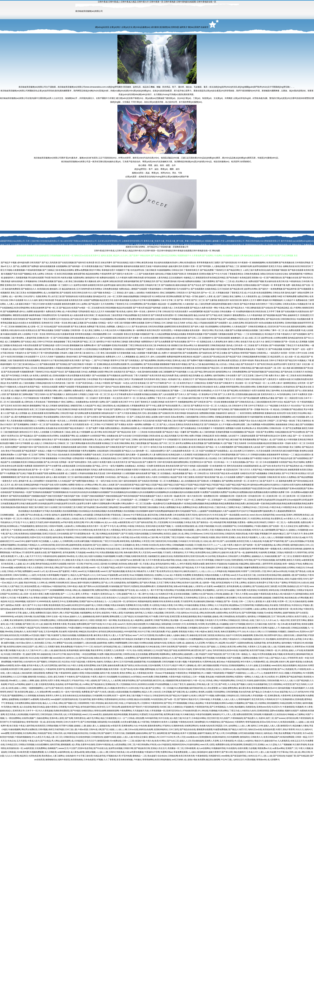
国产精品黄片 (94, 304)
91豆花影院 (47, 537)
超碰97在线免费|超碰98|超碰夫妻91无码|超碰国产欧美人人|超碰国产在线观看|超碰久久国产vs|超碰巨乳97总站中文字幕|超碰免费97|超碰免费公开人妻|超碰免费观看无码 (222, 511)
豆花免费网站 (41, 748)
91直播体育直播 (67, 334)
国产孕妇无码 (305, 277)
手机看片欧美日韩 (52, 277)
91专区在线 (217, 515)
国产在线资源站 (53, 424)
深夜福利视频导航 (131, 281)
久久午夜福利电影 (254, 315)
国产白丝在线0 (125, 436)
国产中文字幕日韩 (290, 473)
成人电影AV (225, 609)
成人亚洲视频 (301, 342)
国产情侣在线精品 (121, 262)
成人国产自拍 (265, 466)
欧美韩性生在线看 (171, 601)
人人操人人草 (9, 628)
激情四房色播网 (68, 304)
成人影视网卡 (273, 759)
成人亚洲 (199, 526)
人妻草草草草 (267, 564)
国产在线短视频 (288, 311)
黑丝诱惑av (47, 756)
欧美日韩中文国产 (97, 387)
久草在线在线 (39, 402)
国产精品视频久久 (57, 394)
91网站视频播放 (47, 518)
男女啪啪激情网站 (41, 379)
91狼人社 (153, 594)
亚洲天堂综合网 (197, 556)
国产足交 (97, 545)
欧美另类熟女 (96, 289)
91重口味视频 (9, 650)
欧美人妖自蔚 (254, 447)
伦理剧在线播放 (250, 285)
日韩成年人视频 (66, 353)
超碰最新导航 (140, 662)
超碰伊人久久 (76, 616)
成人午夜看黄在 (307, 466)
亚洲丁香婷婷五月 (142, 402)
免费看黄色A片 (147, 342)
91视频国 (139, 575)
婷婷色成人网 (69, 598)
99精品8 (82, 631)
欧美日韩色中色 (133, 567)
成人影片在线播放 (33, 439)
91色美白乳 (154, 545)
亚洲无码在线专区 (189, 439)
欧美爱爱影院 (35, 323)
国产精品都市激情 (33, 319)
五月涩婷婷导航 (247, 605)
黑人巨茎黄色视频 (240, 394)
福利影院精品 (64, 406)
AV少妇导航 (210, 556)
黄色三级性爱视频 (138, 443)
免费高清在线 (162, 454)
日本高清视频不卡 (204, 428)
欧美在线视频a (239, 462)
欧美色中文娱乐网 (190, 582)
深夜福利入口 (149, 650)
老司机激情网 (68, 552)
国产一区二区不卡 (142, 447)
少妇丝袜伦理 (262, 575)
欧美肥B (201, 759)
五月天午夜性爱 (152, 560)
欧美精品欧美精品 (109, 458)
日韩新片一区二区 (275, 522)
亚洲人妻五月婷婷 (56, 677)
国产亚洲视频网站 (21, 424)
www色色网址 (29, 530)
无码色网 (257, 714)
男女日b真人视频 (221, 330)
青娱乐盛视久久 (148, 567)
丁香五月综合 (51, 454)
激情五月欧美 (213, 631)
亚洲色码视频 (291, 323)
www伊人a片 (39, 571)
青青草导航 (302, 552)
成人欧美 (9, 688)
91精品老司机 (99, 756)
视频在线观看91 (144, 518)
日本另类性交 (115, 579)
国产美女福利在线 (139, 326)
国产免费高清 (196, 406)
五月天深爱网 (246, 609)
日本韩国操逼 (35, 579)
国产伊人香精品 (172, 518)
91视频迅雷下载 (147, 334)
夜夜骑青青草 (39, 466)
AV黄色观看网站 (268, 424)
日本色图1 (184, 518)
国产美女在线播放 (242, 458)
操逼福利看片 (39, 311)
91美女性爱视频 (72, 375)
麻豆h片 (83, 620)
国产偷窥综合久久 (29, 289)
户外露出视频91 (261, 526)
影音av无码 (265, 722)
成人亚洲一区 (26, 594)
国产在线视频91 (300, 334)
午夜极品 (219, 601)
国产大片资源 (123, 413)
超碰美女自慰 (40, 552)
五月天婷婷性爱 (83, 289)
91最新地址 (241, 673)
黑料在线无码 (209, 372)
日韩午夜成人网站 (51, 567)
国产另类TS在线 (94, 624)
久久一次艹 (122, 718)
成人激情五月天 (143, 357)
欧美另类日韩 (236, 300)
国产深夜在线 (133, 368)
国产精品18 (174, 695)
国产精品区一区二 (259, 383)
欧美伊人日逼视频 (169, 722)
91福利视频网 (109, 556)
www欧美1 (97, 714)
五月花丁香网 (162, 582)
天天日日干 (166, 665)
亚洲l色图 (299, 699)
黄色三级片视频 (133, 695)
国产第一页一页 (38, 470)
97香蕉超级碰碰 (81, 387)
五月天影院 (21, 741)
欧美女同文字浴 (278, 466)
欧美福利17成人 (175, 379)
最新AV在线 (36, 703)
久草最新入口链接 (86, 394)
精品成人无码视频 (281, 409)
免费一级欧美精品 (294, 285)
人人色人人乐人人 (206, 571)
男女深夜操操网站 (51, 417)
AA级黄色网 (220, 677)
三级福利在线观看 (247, 436)
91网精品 (103, 534)
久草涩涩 (145, 541)
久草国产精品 (256, 470)
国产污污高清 (213, 454)
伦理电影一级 (64, 462)
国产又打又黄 (229, 654)
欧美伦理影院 (237, 285)
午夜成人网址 (224, 308)
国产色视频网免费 (11, 311)
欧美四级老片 (245, 390)
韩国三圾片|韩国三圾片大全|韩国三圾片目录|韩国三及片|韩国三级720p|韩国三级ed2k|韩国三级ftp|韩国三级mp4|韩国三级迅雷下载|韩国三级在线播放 (93, 507)
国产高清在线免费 (11, 372)
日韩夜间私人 (262, 353)
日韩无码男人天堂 (258, 571)
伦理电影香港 (78, 458)
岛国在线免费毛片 (158, 451)
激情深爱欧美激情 (231, 368)
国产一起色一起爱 (303, 349)
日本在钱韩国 (178, 515)
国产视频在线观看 (238, 409)
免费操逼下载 (52, 673)
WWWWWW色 (7, 616)
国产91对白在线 (283, 326)
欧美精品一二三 (109, 293)
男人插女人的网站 (102, 439)
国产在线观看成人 (221, 451)
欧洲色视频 (23, 714)
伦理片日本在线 (62, 345)
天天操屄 (167, 552)
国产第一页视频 (253, 409)
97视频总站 (209, 549)
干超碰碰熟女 (60, 357)
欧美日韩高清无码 (303, 266)
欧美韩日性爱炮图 (62, 609)
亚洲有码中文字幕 (13, 613)
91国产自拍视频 (206, 451)
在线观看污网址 (224, 398)
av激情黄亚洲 (124, 522)
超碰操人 (293, 530)
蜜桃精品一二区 (139, 756)
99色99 (59, 722)
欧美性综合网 (10, 466)
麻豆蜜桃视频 (297, 368)
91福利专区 (34, 714)
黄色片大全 (162, 530)
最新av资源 (255, 564)
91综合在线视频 (244, 530)
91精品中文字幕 (269, 458)
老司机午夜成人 (33, 665)
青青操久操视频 (40, 598)
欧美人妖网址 (38, 274)
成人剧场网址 (245, 586)
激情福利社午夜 (92, 277)
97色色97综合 (78, 680)
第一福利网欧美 (139, 330)
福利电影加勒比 (302, 594)
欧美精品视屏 (63, 360)
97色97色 (88, 564)
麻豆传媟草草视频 (291, 451)
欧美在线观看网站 (264, 293)
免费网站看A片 (90, 345)
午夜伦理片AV (71, 530)
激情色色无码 (41, 526)
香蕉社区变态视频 (131, 334)
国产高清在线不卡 (248, 364)
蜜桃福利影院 (156, 639)
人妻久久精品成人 (63, 518)
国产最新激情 (12, 394)
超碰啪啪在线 (89, 616)
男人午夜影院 (300, 669)
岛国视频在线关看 (85, 635)
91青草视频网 (52, 575)
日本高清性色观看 (181, 308)
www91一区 (94, 567)
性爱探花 (135, 586)
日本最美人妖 (26, 375)
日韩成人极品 (294, 424)
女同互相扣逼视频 (246, 733)
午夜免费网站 (126, 710)
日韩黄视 (62, 707)
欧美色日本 (130, 571)
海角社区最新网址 (228, 631)
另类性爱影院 (237, 560)
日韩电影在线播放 (258, 454)
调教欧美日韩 (11, 409)
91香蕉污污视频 (139, 470)
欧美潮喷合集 (188, 368)
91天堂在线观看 (263, 451)
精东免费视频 (172, 549)
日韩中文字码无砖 (45, 342)
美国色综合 (149, 575)
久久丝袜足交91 (291, 526)
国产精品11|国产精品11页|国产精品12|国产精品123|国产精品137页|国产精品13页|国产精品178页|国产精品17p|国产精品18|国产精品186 (190, 485)
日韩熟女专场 (302, 590)
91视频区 (282, 631)
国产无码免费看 (97, 477)
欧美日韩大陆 (282, 281)
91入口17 (293, 692)
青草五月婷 (126, 530)
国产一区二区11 (285, 556)
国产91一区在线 (213, 402)
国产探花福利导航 (238, 756)
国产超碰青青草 (143, 658)
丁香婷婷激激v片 (53, 402)
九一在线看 (176, 526)
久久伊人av (271, 620)
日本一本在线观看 (115, 334)
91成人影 (20, 650)
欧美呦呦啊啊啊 (57, 590)
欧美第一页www (154, 673)
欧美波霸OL (241, 616)
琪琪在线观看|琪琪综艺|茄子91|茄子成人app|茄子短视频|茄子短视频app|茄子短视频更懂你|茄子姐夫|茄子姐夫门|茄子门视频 (57, 500)
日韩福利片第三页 (152, 285)
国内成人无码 (232, 345)
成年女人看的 (52, 477)
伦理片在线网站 (61, 485)
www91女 (244, 515)
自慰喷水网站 (222, 613)
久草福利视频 (246, 639)
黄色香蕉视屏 (54, 605)
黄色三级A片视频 (175, 421)
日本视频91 (193, 628)
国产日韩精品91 (211, 424)
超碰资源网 (65, 741)
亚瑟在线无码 (232, 470)
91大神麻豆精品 (153, 624)
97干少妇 (241, 631)
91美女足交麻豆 (141, 737)
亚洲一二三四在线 (139, 432)
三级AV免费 (240, 590)
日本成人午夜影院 (102, 383)
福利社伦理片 (185, 458)
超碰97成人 (90, 605)
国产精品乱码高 (124, 432)
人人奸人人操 (68, 470)
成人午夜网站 (296, 308)
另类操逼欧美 (193, 274)
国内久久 (30, 643)
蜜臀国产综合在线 (64, 643)
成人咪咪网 (50, 582)
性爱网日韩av (167, 752)
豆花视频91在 (128, 545)
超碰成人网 (217, 616)
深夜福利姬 (166, 624)
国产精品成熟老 (296, 409)
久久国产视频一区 (23, 454)
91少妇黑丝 (270, 677)
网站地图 (216, 250)
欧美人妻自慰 (108, 692)
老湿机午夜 (140, 741)
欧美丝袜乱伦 (109, 470)
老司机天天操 (156, 447)
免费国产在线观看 (66, 387)
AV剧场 (130, 526)
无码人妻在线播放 (150, 413)
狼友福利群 (27, 673)
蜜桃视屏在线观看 (204, 729)
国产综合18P (65, 567)
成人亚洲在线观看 (36, 413)
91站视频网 (112, 677)
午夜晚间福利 (269, 470)
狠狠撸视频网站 (259, 262)
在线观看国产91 (229, 526)
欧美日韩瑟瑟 (216, 726)
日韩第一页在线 (60, 323)
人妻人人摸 (71, 579)
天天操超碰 (80, 552)
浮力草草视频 (207, 560)
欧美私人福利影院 (41, 375)
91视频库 (300, 707)
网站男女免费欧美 (29, 729)
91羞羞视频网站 (164, 270)
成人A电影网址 (137, 620)
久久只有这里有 (221, 605)
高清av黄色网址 (177, 417)
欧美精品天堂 (198, 424)
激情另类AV (210, 564)
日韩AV (112, 752)
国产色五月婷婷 (299, 684)
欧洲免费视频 (276, 289)
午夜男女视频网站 (88, 451)
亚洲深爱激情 (266, 579)
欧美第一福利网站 (135, 424)
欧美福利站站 (289, 387)
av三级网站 (300, 714)
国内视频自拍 (160, 458)
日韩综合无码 (177, 270)
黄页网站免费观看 (174, 296)
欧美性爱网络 (90, 665)
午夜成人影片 (33, 741)
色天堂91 (97, 613)
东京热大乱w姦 (298, 537)
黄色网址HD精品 (164, 360)
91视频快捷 (303, 530)
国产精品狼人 (263, 439)
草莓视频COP (266, 534)
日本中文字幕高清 (256, 406)
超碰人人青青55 (195, 586)
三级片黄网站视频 (77, 443)
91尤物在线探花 (299, 601)
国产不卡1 (31, 605)
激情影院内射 (103, 741)
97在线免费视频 (162, 684)
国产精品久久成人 (279, 658)
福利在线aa (5, 609)
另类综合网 (245, 695)
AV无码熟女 (6, 707)
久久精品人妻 (257, 677)
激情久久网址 (234, 342)
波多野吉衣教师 (80, 285)
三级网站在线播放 (249, 658)
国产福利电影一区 (76, 266)
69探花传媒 (72, 733)
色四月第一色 (274, 624)
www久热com (256, 515)
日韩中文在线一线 (53, 616)
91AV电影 (194, 646)
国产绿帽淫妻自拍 (274, 277)
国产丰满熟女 (120, 424)
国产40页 (222, 684)
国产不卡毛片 (109, 526)
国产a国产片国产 (118, 439)
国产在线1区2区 (77, 319)
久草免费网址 (245, 556)
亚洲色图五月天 (307, 315)
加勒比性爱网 (303, 293)
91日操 (12, 598)
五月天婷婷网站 (107, 304)
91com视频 (160, 549)
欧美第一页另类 (288, 353)
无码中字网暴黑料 (120, 390)
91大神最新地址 (213, 722)
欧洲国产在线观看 (258, 477)
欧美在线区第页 (26, 428)
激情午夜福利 (83, 582)
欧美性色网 (210, 613)
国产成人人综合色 (167, 424)
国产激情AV (182, 699)
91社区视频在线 (163, 390)
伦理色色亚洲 (35, 756)
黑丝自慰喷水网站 (248, 387)
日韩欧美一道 (271, 650)
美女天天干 (208, 545)
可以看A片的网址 (24, 285)
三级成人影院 (70, 432)
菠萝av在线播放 (277, 710)
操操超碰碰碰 (59, 342)
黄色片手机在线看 (13, 451)
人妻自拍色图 (90, 643)
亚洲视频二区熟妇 (275, 552)
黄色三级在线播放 (76, 281)
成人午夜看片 (105, 368)
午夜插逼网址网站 (227, 680)
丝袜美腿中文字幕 (141, 639)
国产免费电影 (33, 266)
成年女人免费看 (26, 311)
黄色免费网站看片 (148, 586)
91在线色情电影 (83, 737)
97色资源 (309, 541)
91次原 (218, 526)
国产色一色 (239, 552)
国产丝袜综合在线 (47, 549)
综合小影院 (137, 650)
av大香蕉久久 (290, 518)
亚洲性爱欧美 (273, 695)
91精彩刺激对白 (152, 293)
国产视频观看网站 (15, 695)
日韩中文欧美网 (167, 646)
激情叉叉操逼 (146, 266)
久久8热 (230, 707)
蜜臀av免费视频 (82, 270)
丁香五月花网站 (275, 304)
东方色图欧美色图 (299, 379)
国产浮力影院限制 (78, 534)
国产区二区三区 (198, 300)
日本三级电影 (167, 323)
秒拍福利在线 (193, 413)
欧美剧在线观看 (287, 722)
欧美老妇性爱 (269, 729)
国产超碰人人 (213, 646)
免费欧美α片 (136, 421)
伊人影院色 (154, 605)
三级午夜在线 (126, 549)
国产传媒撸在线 (168, 285)
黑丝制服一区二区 (158, 481)
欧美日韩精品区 (198, 447)
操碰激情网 (248, 635)
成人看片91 (214, 541)
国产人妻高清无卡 (270, 379)
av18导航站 (136, 677)
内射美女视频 (66, 277)
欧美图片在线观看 (53, 304)
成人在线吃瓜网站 (236, 323)
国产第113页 (227, 752)
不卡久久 (24, 522)
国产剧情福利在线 (70, 296)
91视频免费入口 (269, 714)
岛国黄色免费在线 (245, 643)
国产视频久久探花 (244, 684)
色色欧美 (115, 673)
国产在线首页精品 (272, 372)
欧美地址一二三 (288, 454)
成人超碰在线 (188, 643)
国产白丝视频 (236, 330)
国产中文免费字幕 (53, 466)
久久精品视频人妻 (183, 447)
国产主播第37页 (149, 462)
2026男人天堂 (207, 530)
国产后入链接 (108, 729)
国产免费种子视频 (195, 360)
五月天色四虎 (223, 289)
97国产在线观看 (210, 334)
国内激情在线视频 (150, 372)
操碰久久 (290, 646)
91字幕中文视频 (66, 726)
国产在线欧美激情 (147, 274)
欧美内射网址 (39, 428)
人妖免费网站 (129, 658)
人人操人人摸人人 (229, 699)
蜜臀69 (100, 688)
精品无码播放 (194, 375)
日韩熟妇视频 (52, 726)
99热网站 (278, 613)
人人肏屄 (32, 575)
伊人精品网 (220, 643)
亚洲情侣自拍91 (31, 620)
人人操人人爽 (244, 726)
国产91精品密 (303, 756)
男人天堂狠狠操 (123, 684)
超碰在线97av (270, 741)
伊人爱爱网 (281, 677)
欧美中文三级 (256, 481)
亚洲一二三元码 (170, 639)
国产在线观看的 (197, 289)
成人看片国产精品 (222, 439)
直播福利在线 (270, 413)
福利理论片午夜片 (104, 342)
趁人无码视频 (264, 296)
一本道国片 (94, 594)
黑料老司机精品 (42, 564)
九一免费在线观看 (292, 522)
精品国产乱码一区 (291, 402)
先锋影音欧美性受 (139, 556)
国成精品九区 (293, 586)
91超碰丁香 (291, 756)
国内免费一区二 (143, 451)
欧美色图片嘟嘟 (7, 443)
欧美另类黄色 (246, 413)
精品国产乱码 (33, 628)
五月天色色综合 (63, 319)
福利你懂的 (81, 598)
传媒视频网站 (86, 613)
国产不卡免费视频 (8, 473)
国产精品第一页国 (252, 432)
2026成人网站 (71, 590)
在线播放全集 (112, 436)
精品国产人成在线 (201, 357)
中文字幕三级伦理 (84, 756)
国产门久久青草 (225, 394)
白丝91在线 (133, 688)
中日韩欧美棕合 (63, 549)
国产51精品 (45, 741)
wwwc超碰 (253, 594)
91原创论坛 (297, 605)
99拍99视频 (20, 601)
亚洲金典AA (221, 556)
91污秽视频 (196, 658)
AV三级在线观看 (14, 402)
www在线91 (276, 665)
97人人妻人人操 (21, 556)
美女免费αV (160, 635)
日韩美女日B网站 (206, 417)
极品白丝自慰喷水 (303, 454)
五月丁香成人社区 (198, 518)
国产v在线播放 (40, 436)
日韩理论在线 (129, 654)
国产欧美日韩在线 (265, 364)
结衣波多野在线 (137, 270)
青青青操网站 (148, 759)
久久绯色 (232, 684)
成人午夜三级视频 (14, 624)
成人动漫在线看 (76, 315)
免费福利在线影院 (107, 277)
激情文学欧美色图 (46, 300)
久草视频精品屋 (263, 616)
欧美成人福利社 (126, 311)
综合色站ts (162, 756)
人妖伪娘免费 (114, 639)
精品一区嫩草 (180, 432)
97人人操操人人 (304, 518)
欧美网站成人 (13, 526)
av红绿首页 (124, 575)
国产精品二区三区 (88, 342)
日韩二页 (131, 744)
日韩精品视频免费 (250, 357)
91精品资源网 (286, 703)
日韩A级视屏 (189, 748)
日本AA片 (136, 530)
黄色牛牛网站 (95, 270)
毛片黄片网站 (183, 436)
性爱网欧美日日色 (133, 605)
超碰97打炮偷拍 (204, 733)
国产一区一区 (299, 436)
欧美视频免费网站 (35, 293)
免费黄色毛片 (174, 428)
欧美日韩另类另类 (186, 756)
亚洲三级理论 (197, 579)
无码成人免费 (97, 470)
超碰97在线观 (110, 737)
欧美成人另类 (230, 530)
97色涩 (11, 684)
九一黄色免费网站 (13, 718)
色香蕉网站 (135, 541)
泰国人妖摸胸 (152, 417)
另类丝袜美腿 (273, 680)
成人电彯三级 (176, 718)
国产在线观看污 (221, 323)
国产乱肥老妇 (234, 353)
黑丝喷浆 (307, 677)
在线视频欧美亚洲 (19, 462)
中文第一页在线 (38, 334)
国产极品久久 (282, 530)
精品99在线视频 (121, 714)
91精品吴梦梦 (158, 518)
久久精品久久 (17, 398)
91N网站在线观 (146, 643)
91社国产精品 (162, 650)
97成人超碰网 (172, 631)
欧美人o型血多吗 (19, 387)
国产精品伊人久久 (87, 575)
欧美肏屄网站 (303, 345)
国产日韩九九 (104, 680)
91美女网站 (223, 710)
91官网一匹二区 (284, 601)
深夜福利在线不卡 (109, 413)
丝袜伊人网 (284, 662)
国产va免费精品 (230, 319)
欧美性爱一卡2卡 (123, 650)
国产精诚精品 (174, 733)
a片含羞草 (207, 586)
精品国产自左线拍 (211, 311)
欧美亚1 (167, 534)
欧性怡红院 (14, 635)
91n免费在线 (115, 741)
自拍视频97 (78, 643)
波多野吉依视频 (115, 748)
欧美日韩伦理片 (154, 330)
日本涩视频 (167, 692)
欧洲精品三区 (108, 443)
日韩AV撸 (28, 616)
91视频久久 (183, 639)
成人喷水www (52, 571)
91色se (66, 616)
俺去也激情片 (240, 752)
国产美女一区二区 (254, 462)
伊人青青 (308, 707)
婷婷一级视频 (270, 549)
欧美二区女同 (103, 454)
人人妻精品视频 (218, 266)
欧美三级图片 (215, 262)
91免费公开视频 (123, 556)
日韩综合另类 (278, 293)
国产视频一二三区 (178, 390)
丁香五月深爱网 (49, 319)
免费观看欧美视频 (207, 413)
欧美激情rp (156, 658)
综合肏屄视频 (39, 616)
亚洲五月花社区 (49, 534)
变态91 (129, 624)
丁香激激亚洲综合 (235, 274)
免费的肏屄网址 (102, 590)
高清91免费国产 (12, 447)
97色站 (299, 564)
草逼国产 (203, 654)
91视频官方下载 (123, 270)
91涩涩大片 (276, 707)
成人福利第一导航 (207, 582)
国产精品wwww (231, 549)
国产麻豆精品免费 (107, 417)
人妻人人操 (264, 752)
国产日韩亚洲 (200, 402)
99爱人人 (175, 564)
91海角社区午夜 (166, 594)
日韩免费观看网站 (240, 372)
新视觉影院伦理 (202, 277)
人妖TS (47, 688)
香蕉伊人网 (57, 613)
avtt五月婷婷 (177, 759)
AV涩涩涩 (287, 684)
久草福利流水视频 (32, 609)
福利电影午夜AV (26, 447)
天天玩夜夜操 (79, 688)
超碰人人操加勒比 (137, 293)
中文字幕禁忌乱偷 (139, 515)
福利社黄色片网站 (124, 285)
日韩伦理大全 (203, 473)
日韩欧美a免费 (165, 515)
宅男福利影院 (84, 311)
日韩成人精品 (234, 364)
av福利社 (249, 741)
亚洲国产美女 (244, 421)
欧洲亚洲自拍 (186, 357)
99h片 (269, 571)
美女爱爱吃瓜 (277, 518)
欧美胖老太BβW (14, 646)
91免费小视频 (103, 654)
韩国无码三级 (31, 639)
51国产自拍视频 (233, 658)
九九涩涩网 (200, 643)
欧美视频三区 (264, 357)
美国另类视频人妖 (167, 338)
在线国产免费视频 (91, 300)
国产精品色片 (168, 432)
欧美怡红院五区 (129, 579)
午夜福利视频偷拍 (23, 737)
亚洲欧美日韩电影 (70, 409)
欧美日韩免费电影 (305, 375)
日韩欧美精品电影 (218, 345)
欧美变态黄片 (68, 379)
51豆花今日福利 (185, 669)
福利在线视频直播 (47, 266)
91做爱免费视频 (220, 729)
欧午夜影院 (82, 579)
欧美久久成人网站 (210, 609)
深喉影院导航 (76, 406)
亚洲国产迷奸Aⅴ (86, 601)
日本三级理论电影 (225, 458)
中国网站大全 (43, 421)
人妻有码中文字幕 (154, 311)
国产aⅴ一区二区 (208, 293)
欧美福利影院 (47, 609)
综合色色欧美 (64, 454)
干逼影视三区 (262, 349)
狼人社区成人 (222, 364)
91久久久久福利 (31, 300)
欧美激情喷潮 (95, 413)
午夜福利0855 (65, 673)
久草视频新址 (215, 481)
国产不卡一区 (193, 342)
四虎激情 (289, 669)
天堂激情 (281, 646)
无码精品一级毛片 (106, 323)
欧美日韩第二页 (91, 315)
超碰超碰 (267, 598)
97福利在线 (131, 703)
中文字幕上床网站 (238, 582)
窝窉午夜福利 (248, 360)
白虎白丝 (305, 582)
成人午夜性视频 (290, 439)
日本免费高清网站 (22, 703)
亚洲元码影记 (151, 526)
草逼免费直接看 (180, 752)
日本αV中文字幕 (59, 654)
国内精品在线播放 (178, 334)
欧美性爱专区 (283, 639)
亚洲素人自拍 (235, 537)
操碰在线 (193, 635)
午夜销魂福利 (237, 718)
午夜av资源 (83, 729)
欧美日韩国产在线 (35, 631)
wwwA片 (121, 624)
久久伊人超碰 (252, 665)
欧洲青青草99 (184, 650)
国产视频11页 (70, 703)
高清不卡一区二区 (131, 398)
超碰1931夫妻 (227, 552)
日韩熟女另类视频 (26, 744)
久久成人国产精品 (195, 372)
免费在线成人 (125, 289)
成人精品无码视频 (168, 436)
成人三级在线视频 (259, 402)
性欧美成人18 (122, 752)
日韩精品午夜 (138, 387)
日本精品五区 (11, 744)
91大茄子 (181, 609)
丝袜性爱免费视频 (149, 598)
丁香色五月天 (291, 345)
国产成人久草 (107, 582)
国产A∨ (281, 669)
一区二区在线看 (93, 308)
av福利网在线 (20, 567)
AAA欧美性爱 (23, 752)
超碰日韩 (24, 658)
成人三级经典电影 (207, 432)
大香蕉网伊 (239, 722)
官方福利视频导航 (255, 417)
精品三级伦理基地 (105, 406)
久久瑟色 (273, 744)
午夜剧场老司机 (59, 586)
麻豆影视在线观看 (205, 439)
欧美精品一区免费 (145, 466)
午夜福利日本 (298, 643)
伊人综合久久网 (253, 631)
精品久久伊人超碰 (15, 582)
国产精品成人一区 (125, 477)
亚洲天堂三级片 (294, 364)
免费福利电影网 (173, 357)
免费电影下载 (93, 326)
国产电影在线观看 (295, 270)
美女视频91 (271, 639)
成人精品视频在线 (121, 406)
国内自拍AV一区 (206, 628)
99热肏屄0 (141, 571)
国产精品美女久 (237, 308)
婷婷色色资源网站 (193, 590)
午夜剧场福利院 (233, 662)
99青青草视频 (257, 549)
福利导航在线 (281, 470)
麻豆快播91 (231, 598)
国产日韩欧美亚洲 (113, 447)
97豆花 (16, 522)
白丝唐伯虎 (307, 662)
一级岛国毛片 (275, 353)
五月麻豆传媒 (261, 624)
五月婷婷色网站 (156, 534)
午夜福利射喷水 (194, 662)
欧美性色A (75, 639)
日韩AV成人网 (95, 729)
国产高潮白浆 (203, 481)
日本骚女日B (94, 733)
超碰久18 (176, 534)
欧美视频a (299, 541)
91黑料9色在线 (209, 662)
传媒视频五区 (154, 556)
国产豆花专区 (7, 406)
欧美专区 (101, 707)
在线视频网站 (62, 266)
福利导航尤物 (194, 398)
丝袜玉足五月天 (297, 741)
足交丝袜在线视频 (181, 594)
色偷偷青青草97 (271, 673)
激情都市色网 (246, 266)
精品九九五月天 (97, 311)
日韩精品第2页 (208, 436)
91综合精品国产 (51, 326)
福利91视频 (84, 650)
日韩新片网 (128, 748)
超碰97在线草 (31, 541)
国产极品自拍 (65, 308)
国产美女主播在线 (78, 326)
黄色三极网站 (235, 296)
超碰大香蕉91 (51, 707)
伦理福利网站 (225, 326)
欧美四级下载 (213, 477)
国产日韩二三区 (194, 338)
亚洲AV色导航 (199, 669)
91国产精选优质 (55, 598)
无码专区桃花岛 (219, 650)
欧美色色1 (99, 601)
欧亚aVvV (272, 688)
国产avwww (280, 718)
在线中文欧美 (164, 417)
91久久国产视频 (95, 293)
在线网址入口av (162, 575)
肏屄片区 (243, 729)
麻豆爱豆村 (196, 650)
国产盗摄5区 (64, 571)
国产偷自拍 (208, 594)
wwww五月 (63, 748)
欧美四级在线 (43, 289)
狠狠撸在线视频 (227, 402)
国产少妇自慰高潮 (123, 485)
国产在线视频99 (104, 345)
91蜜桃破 (213, 710)
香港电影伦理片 (108, 270)
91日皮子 (187, 718)
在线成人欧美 (78, 518)
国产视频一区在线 (102, 409)
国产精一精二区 (52, 308)
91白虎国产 (231, 643)
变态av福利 (66, 605)
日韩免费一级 (220, 470)
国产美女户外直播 (11, 428)
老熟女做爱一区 (135, 564)
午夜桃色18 (183, 722)
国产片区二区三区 (167, 443)
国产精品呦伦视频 (116, 571)
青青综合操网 (100, 710)
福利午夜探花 (64, 759)
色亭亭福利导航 (176, 598)
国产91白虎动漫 (32, 515)
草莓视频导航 (194, 673)
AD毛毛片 (256, 530)
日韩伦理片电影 (67, 413)
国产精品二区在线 (29, 368)
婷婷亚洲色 (125, 541)
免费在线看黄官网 (244, 714)
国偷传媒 (210, 601)
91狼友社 (259, 733)
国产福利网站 (228, 481)
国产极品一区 (191, 473)
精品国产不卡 (161, 439)
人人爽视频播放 (128, 357)
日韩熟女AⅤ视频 (106, 609)
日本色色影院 (90, 759)
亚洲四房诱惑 (263, 710)
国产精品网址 (233, 390)
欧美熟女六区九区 (306, 473)
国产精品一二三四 (223, 281)
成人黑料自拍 (27, 402)
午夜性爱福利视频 (51, 353)
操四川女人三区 (93, 353)
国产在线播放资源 (13, 368)
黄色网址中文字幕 (209, 394)
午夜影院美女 (181, 673)
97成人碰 (143, 688)
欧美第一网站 (212, 308)
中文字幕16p (282, 752)
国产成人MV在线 (51, 462)
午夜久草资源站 (97, 703)
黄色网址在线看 (306, 451)
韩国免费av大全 (264, 748)
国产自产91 (9, 537)
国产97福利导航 (277, 541)
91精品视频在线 (282, 432)
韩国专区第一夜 (285, 609)
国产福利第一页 (250, 545)
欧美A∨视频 (20, 665)
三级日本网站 (264, 330)
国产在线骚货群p (265, 545)
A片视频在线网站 (124, 330)
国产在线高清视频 (66, 262)
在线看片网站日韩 (105, 372)
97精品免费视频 (130, 315)
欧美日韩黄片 (75, 360)
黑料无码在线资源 (235, 466)
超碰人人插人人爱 (271, 726)
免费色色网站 (177, 654)
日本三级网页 (123, 458)
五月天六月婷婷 (46, 357)
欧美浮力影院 (301, 616)
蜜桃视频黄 (66, 744)
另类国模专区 (214, 756)
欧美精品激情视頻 (188, 616)
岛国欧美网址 (41, 296)
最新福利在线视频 (131, 266)
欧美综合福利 (265, 270)
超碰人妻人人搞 (269, 646)
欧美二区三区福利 (37, 409)
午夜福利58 (51, 669)
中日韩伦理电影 (65, 458)
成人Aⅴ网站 (84, 684)
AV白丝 (232, 579)
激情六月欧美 (233, 304)
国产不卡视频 (208, 695)
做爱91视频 (9, 643)
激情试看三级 (139, 560)
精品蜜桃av (234, 605)
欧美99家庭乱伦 (257, 334)
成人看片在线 (17, 485)
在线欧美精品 (211, 289)
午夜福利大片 (287, 334)
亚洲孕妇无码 (10, 285)
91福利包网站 (175, 567)
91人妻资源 (257, 601)
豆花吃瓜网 (91, 688)
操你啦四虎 (172, 669)
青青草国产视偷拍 (248, 353)
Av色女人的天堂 (130, 383)
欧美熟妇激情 (188, 526)
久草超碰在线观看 (206, 323)
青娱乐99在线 (30, 582)
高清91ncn (304, 631)
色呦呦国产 (52, 748)
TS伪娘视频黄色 (27, 526)
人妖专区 (219, 590)
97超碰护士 (65, 575)
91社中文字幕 (144, 631)
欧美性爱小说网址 (98, 402)
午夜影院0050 (157, 703)
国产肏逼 (219, 549)
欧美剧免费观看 (287, 737)
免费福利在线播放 (193, 281)
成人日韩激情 (51, 406)
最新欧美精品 (125, 387)
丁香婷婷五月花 (122, 304)
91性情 (144, 537)
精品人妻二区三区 (209, 684)
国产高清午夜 (23, 477)
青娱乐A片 (258, 741)
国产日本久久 (180, 394)
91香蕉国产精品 (286, 462)
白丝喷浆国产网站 (98, 436)
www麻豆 (56, 692)
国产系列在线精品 (301, 481)
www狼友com (192, 737)
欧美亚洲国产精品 (66, 428)
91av (51, 628)
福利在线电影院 (130, 481)
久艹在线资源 (15, 530)
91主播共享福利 (299, 744)
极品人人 (46, 703)
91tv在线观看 (114, 722)
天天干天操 (199, 567)
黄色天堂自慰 (99, 473)
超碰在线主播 (254, 394)
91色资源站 (252, 590)
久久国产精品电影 (301, 680)
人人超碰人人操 (302, 722)
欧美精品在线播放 (271, 417)
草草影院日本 (294, 582)
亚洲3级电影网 (298, 695)
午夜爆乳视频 (151, 353)
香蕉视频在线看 (73, 669)
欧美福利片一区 (81, 428)
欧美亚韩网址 (278, 323)
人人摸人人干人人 (255, 673)
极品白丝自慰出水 (20, 323)
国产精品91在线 (273, 319)
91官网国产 (21, 628)
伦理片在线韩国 (258, 390)
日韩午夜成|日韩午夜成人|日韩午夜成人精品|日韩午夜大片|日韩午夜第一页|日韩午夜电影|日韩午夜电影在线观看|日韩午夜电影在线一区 (152, 250)
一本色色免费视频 (88, 654)
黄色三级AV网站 (273, 390)
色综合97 (98, 646)
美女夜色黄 (273, 609)
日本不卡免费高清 (299, 394)
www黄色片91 (92, 552)
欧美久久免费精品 (289, 477)
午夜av (188, 537)
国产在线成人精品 (29, 342)
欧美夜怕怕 (23, 534)
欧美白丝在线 (141, 665)
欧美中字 (75, 722)
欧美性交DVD (78, 605)
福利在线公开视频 (163, 274)
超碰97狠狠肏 (289, 613)
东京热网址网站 (30, 733)
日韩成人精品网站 (195, 703)
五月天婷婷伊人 (249, 451)
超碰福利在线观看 (35, 390)
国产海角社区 (57, 688)
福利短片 (56, 515)
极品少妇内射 (199, 315)
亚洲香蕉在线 (159, 466)
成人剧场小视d (190, 759)
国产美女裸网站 (267, 432)
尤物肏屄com (293, 631)
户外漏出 (137, 759)
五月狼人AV (50, 643)
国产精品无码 (291, 360)
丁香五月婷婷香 (239, 443)
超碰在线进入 (39, 669)
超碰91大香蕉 (78, 673)
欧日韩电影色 (176, 368)
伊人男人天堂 (179, 737)
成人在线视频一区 (53, 285)
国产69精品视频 (86, 357)
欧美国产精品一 (35, 387)
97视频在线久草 (114, 756)
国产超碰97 (106, 733)
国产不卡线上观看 (154, 406)
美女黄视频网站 (212, 326)
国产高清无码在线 (190, 349)
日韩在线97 (233, 556)
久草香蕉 (161, 628)
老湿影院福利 (245, 549)
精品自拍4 (302, 665)
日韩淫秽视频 (232, 692)
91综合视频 (172, 541)
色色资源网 (257, 598)
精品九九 (74, 575)
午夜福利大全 (20, 353)
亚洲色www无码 (263, 707)
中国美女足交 (243, 319)
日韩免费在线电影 (110, 289)
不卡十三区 (88, 646)
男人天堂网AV (143, 703)
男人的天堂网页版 (49, 665)
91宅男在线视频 (264, 654)
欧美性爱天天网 (16, 669)
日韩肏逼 (12, 752)
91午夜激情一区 (245, 262)
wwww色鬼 (280, 515)
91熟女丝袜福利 (117, 605)
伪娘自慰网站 (43, 718)
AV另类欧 (297, 703)
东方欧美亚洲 (7, 564)
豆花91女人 (203, 598)
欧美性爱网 (200, 552)
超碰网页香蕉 (170, 326)
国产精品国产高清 (233, 357)
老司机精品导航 (110, 646)
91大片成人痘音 (109, 624)
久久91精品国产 (65, 481)
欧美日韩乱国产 (110, 432)
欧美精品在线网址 (66, 270)
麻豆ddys (221, 662)
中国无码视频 (221, 349)
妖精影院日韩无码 (95, 285)
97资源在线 (116, 515)
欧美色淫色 (83, 733)
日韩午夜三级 (80, 353)
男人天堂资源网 (161, 522)
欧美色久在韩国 (126, 699)
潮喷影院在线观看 (20, 315)
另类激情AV (155, 722)
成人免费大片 (164, 353)
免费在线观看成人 (113, 428)
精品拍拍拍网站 (92, 274)
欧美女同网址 (53, 436)
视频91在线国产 (292, 710)
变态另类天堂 (213, 718)
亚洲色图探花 (197, 575)
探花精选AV (202, 752)
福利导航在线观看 (146, 439)
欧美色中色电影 (7, 737)
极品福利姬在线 (69, 289)
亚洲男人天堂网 (211, 741)
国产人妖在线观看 (166, 394)
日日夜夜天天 (299, 372)
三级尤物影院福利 (11, 432)
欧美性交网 (79, 522)
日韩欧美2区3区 (273, 477)
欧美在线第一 (195, 330)
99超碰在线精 (280, 567)
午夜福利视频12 (307, 402)
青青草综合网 (96, 421)
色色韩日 (68, 688)
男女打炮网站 (299, 462)
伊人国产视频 (226, 443)
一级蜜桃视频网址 (35, 688)
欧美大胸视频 (221, 436)
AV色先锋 (41, 575)
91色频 (266, 541)
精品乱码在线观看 (124, 308)
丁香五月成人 (235, 710)
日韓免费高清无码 (49, 315)
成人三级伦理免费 (203, 304)
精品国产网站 (281, 315)
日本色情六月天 (211, 620)
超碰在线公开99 (194, 684)
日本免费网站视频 (165, 409)
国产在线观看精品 (301, 458)
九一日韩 (117, 594)
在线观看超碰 (139, 646)
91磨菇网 (235, 609)
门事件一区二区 (277, 330)
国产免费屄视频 (79, 481)
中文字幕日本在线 (193, 409)
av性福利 (19, 616)
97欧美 (153, 744)
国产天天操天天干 (295, 534)
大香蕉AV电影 (174, 677)
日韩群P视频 (197, 549)
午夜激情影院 (219, 428)
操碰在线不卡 (84, 421)
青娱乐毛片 (193, 699)
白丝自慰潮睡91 (42, 744)
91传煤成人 (42, 677)
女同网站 (291, 567)
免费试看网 (81, 624)
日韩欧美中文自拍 (222, 560)
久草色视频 (215, 699)
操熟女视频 (90, 752)
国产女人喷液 (301, 390)
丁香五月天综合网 (111, 541)
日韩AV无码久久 (67, 417)
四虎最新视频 (21, 277)
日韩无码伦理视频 (156, 326)
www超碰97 (56, 699)
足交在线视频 (142, 654)
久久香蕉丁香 (152, 571)
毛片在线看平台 (183, 289)
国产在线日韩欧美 (76, 364)
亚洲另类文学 (19, 710)
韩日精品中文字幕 (272, 334)
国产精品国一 (117, 383)
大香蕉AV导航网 (55, 526)
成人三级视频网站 (12, 342)
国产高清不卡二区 (270, 481)
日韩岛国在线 (256, 379)
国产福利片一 (264, 289)
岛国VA (262, 718)
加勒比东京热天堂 (102, 658)
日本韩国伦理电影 (303, 262)
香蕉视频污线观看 (283, 537)
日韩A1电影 (133, 643)
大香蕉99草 (285, 695)
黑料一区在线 (139, 311)
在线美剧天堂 (119, 372)
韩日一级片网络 (110, 620)
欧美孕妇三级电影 (120, 342)
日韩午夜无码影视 (165, 462)
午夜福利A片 (233, 639)
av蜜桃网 (35, 699)
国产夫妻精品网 (209, 285)
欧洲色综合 (220, 635)
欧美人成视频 (220, 387)
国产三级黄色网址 (269, 447)
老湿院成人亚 (236, 360)
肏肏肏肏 (170, 628)
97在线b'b (77, 646)
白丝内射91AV (29, 662)
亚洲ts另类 (258, 635)
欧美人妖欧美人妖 (194, 609)
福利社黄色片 (47, 439)
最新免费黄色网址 (181, 462)
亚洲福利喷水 (288, 699)
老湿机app (163, 598)
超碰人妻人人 (93, 726)
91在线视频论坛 (276, 387)
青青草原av (300, 646)
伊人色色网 (65, 639)
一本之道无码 (117, 398)
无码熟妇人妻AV (111, 662)
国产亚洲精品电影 (47, 345)
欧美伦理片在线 (284, 413)
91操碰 (260, 613)
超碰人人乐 (255, 669)
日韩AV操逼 (204, 699)
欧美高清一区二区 (190, 451)
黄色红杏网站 (125, 673)
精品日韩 (118, 552)
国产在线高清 (144, 481)
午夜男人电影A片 (234, 545)
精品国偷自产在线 (54, 409)
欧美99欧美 (192, 624)
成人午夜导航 (123, 537)
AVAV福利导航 (130, 631)
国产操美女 (129, 665)
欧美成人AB (277, 594)
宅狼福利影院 (18, 360)
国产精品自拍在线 (187, 729)
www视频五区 (219, 586)
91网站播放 (81, 526)
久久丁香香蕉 (110, 759)
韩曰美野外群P (270, 635)
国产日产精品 (212, 315)
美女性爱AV (92, 631)
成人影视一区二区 (35, 326)
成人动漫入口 (37, 443)
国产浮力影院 (127, 534)
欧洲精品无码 (135, 413)
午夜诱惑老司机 (202, 707)
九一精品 (252, 654)
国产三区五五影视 (245, 375)
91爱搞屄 (144, 714)
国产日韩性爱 (157, 315)
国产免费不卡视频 (96, 428)
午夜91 (74, 571)
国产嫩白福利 (258, 368)
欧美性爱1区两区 (85, 409)
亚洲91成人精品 (179, 360)
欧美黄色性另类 (76, 300)
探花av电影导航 (167, 560)
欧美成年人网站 (177, 262)
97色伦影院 (297, 733)
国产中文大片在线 (219, 274)
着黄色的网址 (88, 439)
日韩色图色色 (229, 616)
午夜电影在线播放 (181, 330)
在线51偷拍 (19, 639)
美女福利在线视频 (162, 262)
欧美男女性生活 (166, 571)
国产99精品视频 (241, 447)
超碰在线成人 (6, 710)
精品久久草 (147, 692)
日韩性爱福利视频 (228, 454)
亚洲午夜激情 (104, 398)
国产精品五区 (162, 567)
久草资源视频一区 (259, 695)
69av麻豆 (13, 680)
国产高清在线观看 (222, 338)
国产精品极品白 (27, 436)
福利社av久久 (168, 658)
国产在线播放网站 (190, 353)
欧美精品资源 (99, 447)
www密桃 (225, 756)
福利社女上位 (72, 658)
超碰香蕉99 (126, 707)
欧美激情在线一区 (15, 748)
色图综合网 (306, 522)
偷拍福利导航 (176, 353)
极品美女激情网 (213, 759)
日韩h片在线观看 (16, 300)
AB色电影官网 (219, 522)
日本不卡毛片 (237, 398)
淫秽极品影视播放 (223, 417)
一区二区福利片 (91, 398)
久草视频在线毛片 (53, 560)
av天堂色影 (34, 635)
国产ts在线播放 (90, 323)
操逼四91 (106, 613)
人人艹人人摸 (220, 545)
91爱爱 (145, 605)
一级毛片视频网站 (116, 466)
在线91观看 (242, 748)
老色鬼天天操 (246, 342)
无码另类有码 (149, 379)
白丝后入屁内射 (100, 564)
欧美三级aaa (70, 582)
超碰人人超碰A (173, 635)
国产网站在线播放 (45, 330)
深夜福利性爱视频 (219, 304)
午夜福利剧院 (218, 673)
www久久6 (86, 714)
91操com (9, 639)
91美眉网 (24, 635)
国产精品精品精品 (281, 308)
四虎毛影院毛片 (144, 579)
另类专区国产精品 (217, 473)
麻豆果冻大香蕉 (100, 635)
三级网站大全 (196, 594)
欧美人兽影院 (283, 549)
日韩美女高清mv (290, 304)
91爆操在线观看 (10, 334)
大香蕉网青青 (83, 703)
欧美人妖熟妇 (59, 579)
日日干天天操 (220, 390)
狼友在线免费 (139, 624)
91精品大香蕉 (166, 605)
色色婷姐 (59, 684)
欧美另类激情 (19, 319)
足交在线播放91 (176, 277)
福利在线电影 (17, 281)
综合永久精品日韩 (258, 421)
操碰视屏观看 (293, 470)
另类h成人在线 (247, 620)
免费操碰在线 (301, 300)
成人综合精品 (211, 458)
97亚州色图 (126, 756)
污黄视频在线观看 (225, 334)
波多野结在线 (127, 375)
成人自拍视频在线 (189, 481)
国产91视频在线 (114, 375)
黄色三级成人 (162, 379)
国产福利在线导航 (145, 522)
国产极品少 (257, 692)
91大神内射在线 (58, 383)
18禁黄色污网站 (51, 390)
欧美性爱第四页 (183, 326)
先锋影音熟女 (87, 710)
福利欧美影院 (23, 409)
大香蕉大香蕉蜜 (95, 620)
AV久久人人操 (286, 680)
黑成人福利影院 (181, 375)
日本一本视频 (199, 677)
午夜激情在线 (96, 541)
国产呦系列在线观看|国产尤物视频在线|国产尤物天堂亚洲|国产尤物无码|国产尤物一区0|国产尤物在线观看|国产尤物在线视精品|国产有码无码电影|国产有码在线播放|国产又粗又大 (86, 496)
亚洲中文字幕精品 (153, 323)
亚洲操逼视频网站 (237, 665)
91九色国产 (225, 718)
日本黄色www (196, 534)
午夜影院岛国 (264, 594)
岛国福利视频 (35, 534)
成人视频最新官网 (86, 590)
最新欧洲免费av (8, 454)
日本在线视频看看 (270, 462)
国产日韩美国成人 (132, 360)
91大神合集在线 (152, 646)
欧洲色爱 (9, 556)
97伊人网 (89, 522)
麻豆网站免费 (223, 360)
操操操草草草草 (304, 323)
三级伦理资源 (116, 315)
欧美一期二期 (92, 534)
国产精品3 (128, 616)
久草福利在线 (133, 609)
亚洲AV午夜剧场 (103, 744)
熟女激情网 (252, 628)
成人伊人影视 (29, 564)
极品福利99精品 (209, 364)
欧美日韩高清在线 (258, 311)
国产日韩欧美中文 (227, 383)
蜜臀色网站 (233, 688)
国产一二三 (65, 594)
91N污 (306, 579)
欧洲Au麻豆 (241, 628)
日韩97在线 (164, 616)
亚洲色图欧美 (205, 737)
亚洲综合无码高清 (183, 424)
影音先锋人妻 (92, 609)
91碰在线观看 (271, 556)
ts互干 (133, 522)
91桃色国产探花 (45, 733)
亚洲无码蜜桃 (16, 733)
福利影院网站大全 (223, 372)
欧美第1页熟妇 (306, 470)
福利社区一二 (233, 413)
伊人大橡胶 (206, 673)
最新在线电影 (181, 285)
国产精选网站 (193, 432)
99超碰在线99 (234, 571)
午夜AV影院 (75, 692)
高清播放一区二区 (175, 748)
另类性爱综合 (285, 605)
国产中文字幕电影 (102, 360)
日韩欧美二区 (63, 443)
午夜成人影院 (125, 421)
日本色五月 (241, 680)
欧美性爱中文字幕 (264, 582)
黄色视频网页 (273, 703)
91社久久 (300, 729)
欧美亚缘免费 (102, 586)
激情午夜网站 (97, 699)
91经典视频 (220, 658)
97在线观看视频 (175, 530)
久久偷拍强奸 (188, 304)
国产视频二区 (154, 473)
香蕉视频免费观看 (259, 688)
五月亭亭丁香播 (273, 311)
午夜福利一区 (90, 364)
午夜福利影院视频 (34, 270)
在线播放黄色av (82, 402)
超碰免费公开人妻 (148, 454)
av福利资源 (29, 748)
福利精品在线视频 (250, 330)
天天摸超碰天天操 (140, 710)
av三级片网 (153, 537)
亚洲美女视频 (205, 274)
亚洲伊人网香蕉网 (294, 515)
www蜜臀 (5, 733)
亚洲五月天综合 (275, 266)
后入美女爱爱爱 (211, 688)
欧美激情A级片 (185, 680)
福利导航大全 (64, 665)
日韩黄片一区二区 (37, 424)
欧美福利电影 (72, 650)
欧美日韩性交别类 (80, 293)
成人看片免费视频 (19, 417)
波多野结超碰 (110, 285)
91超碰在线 (233, 564)
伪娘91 (100, 662)
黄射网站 (230, 677)
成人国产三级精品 (221, 296)
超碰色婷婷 (108, 714)
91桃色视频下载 (112, 311)
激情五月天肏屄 (36, 522)
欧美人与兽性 (152, 477)
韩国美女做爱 (198, 564)
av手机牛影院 (67, 522)
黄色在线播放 (191, 387)
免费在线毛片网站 (53, 311)
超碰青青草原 (66, 515)
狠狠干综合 (242, 579)
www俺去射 (188, 620)
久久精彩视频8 (128, 473)
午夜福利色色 (295, 281)
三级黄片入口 (67, 285)
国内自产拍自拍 (112, 387)
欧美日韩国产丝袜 (111, 421)
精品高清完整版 (270, 443)
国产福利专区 (80, 262)
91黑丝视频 (250, 759)
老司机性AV (131, 601)
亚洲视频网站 (286, 417)
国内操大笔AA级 (177, 281)
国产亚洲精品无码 (147, 281)
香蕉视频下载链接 (279, 270)
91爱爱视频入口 (30, 421)
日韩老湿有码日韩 (160, 695)
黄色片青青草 (222, 537)
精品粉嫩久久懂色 (300, 726)
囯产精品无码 (194, 293)
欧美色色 (123, 564)
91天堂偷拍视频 (124, 353)
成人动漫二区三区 (253, 338)
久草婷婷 (75, 549)
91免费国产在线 (89, 454)
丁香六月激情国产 (141, 375)
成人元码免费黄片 (37, 481)
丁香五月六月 (229, 379)
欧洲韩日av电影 (226, 703)
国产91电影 (75, 710)
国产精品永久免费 (198, 308)
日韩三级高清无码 (158, 541)
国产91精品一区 (194, 394)
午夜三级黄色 (189, 477)
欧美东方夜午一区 (95, 526)
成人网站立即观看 (281, 545)
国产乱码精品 (224, 409)
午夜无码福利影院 (151, 707)
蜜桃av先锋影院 (7, 665)
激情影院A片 (285, 726)
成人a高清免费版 (118, 744)
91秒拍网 (60, 582)
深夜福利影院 (207, 470)
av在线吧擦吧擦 (196, 311)
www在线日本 (59, 658)
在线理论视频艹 (29, 718)
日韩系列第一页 (77, 330)
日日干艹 (45, 590)
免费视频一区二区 (151, 424)
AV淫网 (201, 624)
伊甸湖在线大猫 (163, 345)
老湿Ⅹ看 (84, 567)
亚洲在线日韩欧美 (305, 439)
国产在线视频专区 (191, 421)
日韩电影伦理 (145, 296)
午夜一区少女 (199, 680)
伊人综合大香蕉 (88, 560)
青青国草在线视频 (194, 334)
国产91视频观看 (304, 289)
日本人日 (309, 545)
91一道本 (65, 692)
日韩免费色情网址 (287, 590)
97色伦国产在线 (46, 485)
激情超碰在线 (222, 579)
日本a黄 (284, 624)
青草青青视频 (203, 262)
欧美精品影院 (246, 277)
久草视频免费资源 (137, 406)
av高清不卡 (120, 567)
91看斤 (279, 729)
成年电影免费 (23, 262)
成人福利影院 (139, 477)
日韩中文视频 (221, 567)
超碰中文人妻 (32, 684)
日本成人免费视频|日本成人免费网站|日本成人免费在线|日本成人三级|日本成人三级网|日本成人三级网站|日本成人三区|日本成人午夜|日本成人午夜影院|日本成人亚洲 (230, 507)
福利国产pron (126, 560)
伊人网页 (223, 639)
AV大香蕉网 (308, 673)
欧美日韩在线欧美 (205, 387)
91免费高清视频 (163, 349)
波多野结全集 (267, 338)
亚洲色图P (210, 567)
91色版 (291, 571)
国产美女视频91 (150, 304)
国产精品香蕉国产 (29, 451)
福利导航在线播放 (82, 477)
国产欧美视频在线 (286, 262)
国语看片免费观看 (25, 466)
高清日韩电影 (180, 413)
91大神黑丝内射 (159, 296)
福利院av (10, 605)
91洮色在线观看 (155, 432)
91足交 (11, 601)
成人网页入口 (41, 646)
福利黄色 (251, 616)
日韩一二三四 (245, 601)
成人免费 (20, 515)
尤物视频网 (130, 733)
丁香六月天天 (244, 470)
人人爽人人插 (12, 304)
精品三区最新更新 (108, 718)
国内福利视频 (284, 688)
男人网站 (55, 741)
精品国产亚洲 (176, 477)
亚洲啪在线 (110, 684)
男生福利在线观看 (36, 277)
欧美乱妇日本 (274, 436)
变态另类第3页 (143, 315)
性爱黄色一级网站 (245, 522)
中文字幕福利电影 (60, 451)
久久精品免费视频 (162, 334)
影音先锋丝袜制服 (124, 759)
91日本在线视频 (176, 522)
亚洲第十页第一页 (191, 266)
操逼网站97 (219, 628)
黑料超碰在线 (99, 357)
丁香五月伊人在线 (163, 398)
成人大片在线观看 (228, 477)
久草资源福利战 (74, 714)
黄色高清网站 (263, 428)
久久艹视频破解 (285, 744)
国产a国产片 (95, 692)
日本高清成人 (111, 477)
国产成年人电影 (197, 326)
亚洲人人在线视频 (41, 432)
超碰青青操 (102, 643)
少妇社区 (157, 692)
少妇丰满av (20, 643)
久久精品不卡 (289, 300)
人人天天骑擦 (120, 609)
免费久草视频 (195, 436)
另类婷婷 (44, 628)
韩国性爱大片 (290, 552)
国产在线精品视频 (148, 409)
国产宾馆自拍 (279, 756)
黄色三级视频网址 (168, 293)
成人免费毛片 (66, 424)
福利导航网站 (219, 375)
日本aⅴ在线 (133, 729)
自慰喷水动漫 (285, 379)
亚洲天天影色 (191, 515)
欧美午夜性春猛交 (35, 417)
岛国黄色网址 (79, 277)
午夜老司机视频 (211, 703)
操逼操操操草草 (273, 454)
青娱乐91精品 (38, 707)
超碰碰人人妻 (80, 726)
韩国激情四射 (60, 628)
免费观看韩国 (258, 413)
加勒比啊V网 (45, 692)
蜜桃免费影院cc (239, 315)
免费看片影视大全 (76, 485)
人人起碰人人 (55, 541)
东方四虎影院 (78, 424)
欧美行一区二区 (298, 443)
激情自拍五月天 (26, 432)
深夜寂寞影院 (39, 673)
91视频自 (219, 530)
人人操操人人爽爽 (26, 680)
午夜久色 (150, 741)
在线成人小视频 (45, 451)
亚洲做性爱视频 (222, 432)
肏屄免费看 (281, 560)
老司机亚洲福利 (223, 582)
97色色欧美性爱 (190, 710)
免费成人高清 (92, 390)
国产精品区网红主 (234, 270)
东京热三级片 (117, 481)
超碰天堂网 (31, 654)
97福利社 (167, 726)
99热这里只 (66, 680)
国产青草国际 (205, 266)
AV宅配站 (210, 643)
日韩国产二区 (273, 421)
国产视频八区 (251, 703)
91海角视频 (114, 586)
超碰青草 (149, 620)
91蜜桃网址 (95, 582)
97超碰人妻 (308, 605)
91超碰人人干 (273, 628)
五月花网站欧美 (57, 432)
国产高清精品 (62, 364)
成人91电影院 (77, 741)
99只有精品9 (127, 639)
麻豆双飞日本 (44, 639)
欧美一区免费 (55, 379)
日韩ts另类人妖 (59, 714)
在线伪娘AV (70, 756)
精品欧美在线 (104, 315)
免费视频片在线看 (233, 428)
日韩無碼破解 (178, 545)
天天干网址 (189, 552)
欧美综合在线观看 (50, 387)
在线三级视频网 (165, 372)
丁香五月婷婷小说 (41, 394)
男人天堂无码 (144, 552)
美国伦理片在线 (296, 398)
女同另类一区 (303, 383)
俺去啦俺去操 (291, 598)
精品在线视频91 (290, 665)
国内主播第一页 (132, 454)
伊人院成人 (239, 741)
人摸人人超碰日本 (56, 530)
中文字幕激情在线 (31, 398)
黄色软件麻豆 (72, 357)
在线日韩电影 (283, 447)
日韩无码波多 (46, 714)
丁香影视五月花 (237, 293)
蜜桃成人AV (154, 737)
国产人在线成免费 (174, 451)
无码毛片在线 (179, 409)
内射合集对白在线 (17, 330)
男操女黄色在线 (261, 360)
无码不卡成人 (264, 658)
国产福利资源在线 (229, 262)
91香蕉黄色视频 (91, 266)
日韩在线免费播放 (77, 338)
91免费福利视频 (243, 311)
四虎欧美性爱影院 (61, 710)
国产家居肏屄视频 (256, 372)
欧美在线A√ (112, 598)
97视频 (100, 759)
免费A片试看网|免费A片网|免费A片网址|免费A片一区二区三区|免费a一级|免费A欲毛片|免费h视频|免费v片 (138, 503)
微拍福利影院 (203, 345)
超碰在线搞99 (235, 518)
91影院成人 (187, 677)
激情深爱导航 (79, 274)
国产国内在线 (286, 372)
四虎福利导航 (268, 515)
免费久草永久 (274, 375)
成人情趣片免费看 (19, 390)
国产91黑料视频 (249, 613)
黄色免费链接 (66, 646)
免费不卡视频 (176, 349)
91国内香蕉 (55, 594)
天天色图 (198, 545)
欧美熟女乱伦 (31, 330)
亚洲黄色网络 (72, 601)
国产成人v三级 (194, 364)
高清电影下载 (289, 349)
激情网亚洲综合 (290, 383)
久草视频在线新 (222, 293)
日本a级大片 (267, 692)
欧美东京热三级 (149, 345)
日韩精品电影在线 (43, 383)
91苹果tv (223, 620)
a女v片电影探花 (164, 744)
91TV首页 (304, 586)
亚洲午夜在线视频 (123, 470)
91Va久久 (275, 722)
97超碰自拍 (222, 564)
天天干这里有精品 (182, 579)
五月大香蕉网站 (275, 684)
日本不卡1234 (166, 737)
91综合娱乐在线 (112, 549)
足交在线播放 (264, 665)
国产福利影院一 (182, 646)
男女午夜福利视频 (106, 379)
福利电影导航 (213, 518)
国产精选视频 (269, 315)
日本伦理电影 (92, 379)
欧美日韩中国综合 (118, 628)
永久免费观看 (54, 447)
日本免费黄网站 (136, 304)
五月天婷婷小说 (134, 628)
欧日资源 (13, 726)
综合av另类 (135, 537)
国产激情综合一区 (204, 522)
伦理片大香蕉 (54, 680)
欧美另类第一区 (115, 669)
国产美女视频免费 (251, 398)
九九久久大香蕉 (12, 756)
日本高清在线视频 (255, 443)
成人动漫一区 (291, 357)
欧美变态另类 (243, 541)
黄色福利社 (134, 714)
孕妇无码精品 (232, 421)
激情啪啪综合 (51, 759)
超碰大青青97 (214, 752)
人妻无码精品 (162, 277)
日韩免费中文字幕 (177, 387)
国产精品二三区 (232, 266)
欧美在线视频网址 (32, 360)
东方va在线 (308, 733)
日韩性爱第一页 (18, 654)
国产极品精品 (153, 443)
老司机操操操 (150, 277)
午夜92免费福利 (147, 368)
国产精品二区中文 (100, 466)
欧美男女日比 (13, 436)
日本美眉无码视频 (140, 436)
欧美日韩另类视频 (15, 357)
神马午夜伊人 (246, 662)
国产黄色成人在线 (303, 571)
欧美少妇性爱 (166, 470)
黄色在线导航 (116, 654)
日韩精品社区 (234, 620)
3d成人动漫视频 (138, 353)
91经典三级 (165, 707)
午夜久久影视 (77, 665)
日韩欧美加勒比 (274, 473)
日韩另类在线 (205, 421)
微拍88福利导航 (303, 654)
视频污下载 (45, 635)
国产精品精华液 (290, 289)
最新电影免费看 (286, 481)
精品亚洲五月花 (106, 300)
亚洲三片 (246, 518)
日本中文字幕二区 (168, 300)
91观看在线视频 (117, 590)
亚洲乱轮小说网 (174, 643)
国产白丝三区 (173, 741)
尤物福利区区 (221, 413)
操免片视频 (277, 654)
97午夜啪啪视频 (180, 703)
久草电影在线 (221, 571)
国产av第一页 (170, 699)
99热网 (90, 598)
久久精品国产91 (89, 406)
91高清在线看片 (181, 311)
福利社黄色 (57, 537)
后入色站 (204, 541)
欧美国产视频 (164, 526)
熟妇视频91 (239, 707)
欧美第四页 (40, 726)
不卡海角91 (70, 677)
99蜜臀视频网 (121, 643)
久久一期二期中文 (140, 594)
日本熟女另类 (189, 522)
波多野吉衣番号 (280, 364)
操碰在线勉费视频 (131, 296)
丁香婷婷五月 (220, 270)
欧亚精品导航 (275, 575)
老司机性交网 (104, 631)
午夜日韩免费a (142, 744)
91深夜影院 (263, 590)
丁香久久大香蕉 (241, 594)
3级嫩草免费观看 (250, 567)
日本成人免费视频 (89, 372)
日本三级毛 (174, 729)
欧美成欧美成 (52, 428)
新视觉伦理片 (224, 300)
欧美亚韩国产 (114, 534)
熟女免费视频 (284, 733)
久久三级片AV (115, 545)
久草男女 (85, 594)
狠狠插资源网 (113, 710)
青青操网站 (68, 537)
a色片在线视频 (298, 417)
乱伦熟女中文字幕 (138, 300)
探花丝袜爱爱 (30, 586)
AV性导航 (248, 560)
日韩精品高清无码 (23, 458)
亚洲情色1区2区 (20, 549)
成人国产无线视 (276, 439)
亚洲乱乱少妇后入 (214, 669)
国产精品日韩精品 (182, 658)
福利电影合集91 (297, 545)
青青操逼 (9, 703)
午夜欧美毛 (308, 609)
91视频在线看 (93, 571)
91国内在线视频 (141, 534)
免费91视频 (220, 695)
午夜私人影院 (117, 613)
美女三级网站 (295, 447)
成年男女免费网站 (183, 443)
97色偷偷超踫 (168, 673)
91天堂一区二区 (210, 406)
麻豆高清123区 (111, 703)
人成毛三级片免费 (251, 270)
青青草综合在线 (53, 334)
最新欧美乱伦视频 (215, 379)
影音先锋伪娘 (296, 549)
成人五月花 (34, 518)
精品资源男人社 (277, 357)
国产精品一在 (211, 447)
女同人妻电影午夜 (21, 481)
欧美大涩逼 (75, 560)
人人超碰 (18, 564)
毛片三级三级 (19, 364)
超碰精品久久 (258, 556)
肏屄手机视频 (208, 658)
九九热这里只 (124, 598)
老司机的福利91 (162, 564)
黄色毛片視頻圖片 (249, 537)
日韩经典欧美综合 (288, 319)
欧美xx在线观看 (232, 473)
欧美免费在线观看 (119, 364)
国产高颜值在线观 (72, 372)
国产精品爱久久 (250, 718)
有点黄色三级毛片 (123, 379)
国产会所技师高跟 (144, 680)
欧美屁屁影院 (162, 387)
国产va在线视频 (99, 375)
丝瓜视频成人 (166, 473)
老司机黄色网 (232, 586)
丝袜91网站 (149, 549)
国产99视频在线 (174, 319)
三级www (126, 515)
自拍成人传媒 (181, 560)
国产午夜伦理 (139, 308)
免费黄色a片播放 (267, 398)
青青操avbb (261, 759)
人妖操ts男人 (69, 526)
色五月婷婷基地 (98, 549)
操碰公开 (184, 635)
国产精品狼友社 (97, 684)
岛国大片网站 (135, 262)
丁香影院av (157, 579)
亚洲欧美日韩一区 (45, 338)
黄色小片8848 (142, 545)
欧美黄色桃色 (77, 759)
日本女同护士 (29, 296)
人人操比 (192, 752)
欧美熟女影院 (138, 285)
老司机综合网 (292, 718)
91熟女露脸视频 (106, 552)
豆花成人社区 (100, 598)
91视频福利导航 (218, 748)
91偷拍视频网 (14, 729)
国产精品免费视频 (305, 477)
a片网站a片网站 (91, 485)
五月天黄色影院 (226, 741)
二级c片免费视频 (252, 424)
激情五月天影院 (293, 560)
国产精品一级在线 (287, 421)
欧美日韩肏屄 (172, 458)
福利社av (55, 639)
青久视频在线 (90, 281)
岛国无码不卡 (32, 601)
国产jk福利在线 (205, 353)
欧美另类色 (219, 534)
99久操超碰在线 (44, 654)
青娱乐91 (178, 571)
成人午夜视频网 (83, 432)
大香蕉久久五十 (118, 518)
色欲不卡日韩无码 (234, 635)
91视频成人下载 (304, 360)
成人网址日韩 (304, 752)
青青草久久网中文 (53, 695)
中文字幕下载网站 (208, 398)
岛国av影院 (45, 699)
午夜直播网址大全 (24, 598)
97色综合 (224, 665)
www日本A (20, 541)
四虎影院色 (250, 707)
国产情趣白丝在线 (290, 277)
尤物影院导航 (278, 598)
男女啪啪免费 (137, 379)
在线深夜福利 (103, 451)
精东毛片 (250, 624)
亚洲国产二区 (291, 748)
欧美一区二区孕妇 (93, 424)
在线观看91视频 (101, 669)
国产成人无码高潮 (49, 262)
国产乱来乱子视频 (24, 473)
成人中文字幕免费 (118, 394)
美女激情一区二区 (243, 383)
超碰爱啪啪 (13, 699)
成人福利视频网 (268, 530)
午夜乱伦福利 (200, 319)
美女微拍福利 (199, 601)
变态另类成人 (11, 714)
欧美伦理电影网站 (22, 308)
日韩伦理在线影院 (76, 398)
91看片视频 (254, 534)
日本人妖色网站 (230, 726)
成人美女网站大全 (240, 281)
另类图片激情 (54, 646)
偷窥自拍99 (230, 628)
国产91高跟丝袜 (83, 677)
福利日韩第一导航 (85, 447)
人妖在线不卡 (233, 436)
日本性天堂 (208, 534)
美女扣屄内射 (245, 692)
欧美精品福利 (174, 454)
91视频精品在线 (210, 360)
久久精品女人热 (224, 406)
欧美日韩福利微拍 (163, 759)
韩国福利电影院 (144, 601)
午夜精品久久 (34, 545)
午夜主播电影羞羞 (253, 308)
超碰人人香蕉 (28, 613)
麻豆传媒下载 (236, 439)
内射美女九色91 (249, 710)
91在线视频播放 (237, 432)
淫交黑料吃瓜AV (196, 462)
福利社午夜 (105, 673)
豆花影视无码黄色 (46, 684)
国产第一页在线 (288, 342)
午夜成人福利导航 (26, 726)
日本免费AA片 (104, 518)
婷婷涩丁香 (12, 692)
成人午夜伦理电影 (70, 311)
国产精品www (227, 722)
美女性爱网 (210, 624)
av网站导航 (241, 646)
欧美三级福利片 (225, 315)
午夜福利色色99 (49, 556)
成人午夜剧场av (44, 586)
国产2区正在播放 (220, 353)
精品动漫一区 (164, 304)
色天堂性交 (161, 669)
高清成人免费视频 (107, 326)
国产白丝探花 (302, 613)
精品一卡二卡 (226, 462)
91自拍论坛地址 (281, 274)
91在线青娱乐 (124, 677)
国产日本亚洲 (128, 447)
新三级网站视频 (26, 394)
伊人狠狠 (66, 560)
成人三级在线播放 (27, 383)
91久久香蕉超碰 (45, 710)
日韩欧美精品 (246, 368)
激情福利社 (245, 737)
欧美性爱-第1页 (93, 262)
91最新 (212, 537)
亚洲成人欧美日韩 (228, 646)
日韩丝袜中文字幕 (239, 406)
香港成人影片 (123, 293)
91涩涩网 (282, 586)
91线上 (122, 703)
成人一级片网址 (16, 296)
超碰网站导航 (176, 304)
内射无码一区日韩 (75, 564)
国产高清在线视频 (151, 364)
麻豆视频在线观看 (211, 665)
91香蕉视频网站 (153, 300)
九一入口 (108, 601)
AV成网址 (77, 515)
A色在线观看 (188, 530)
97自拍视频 (180, 590)
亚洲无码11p (106, 594)
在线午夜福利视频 (121, 300)
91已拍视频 (44, 541)
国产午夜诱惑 (256, 458)
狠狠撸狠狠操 (51, 458)
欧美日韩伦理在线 (162, 368)
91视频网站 (239, 703)
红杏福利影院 (76, 439)
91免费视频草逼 (105, 349)
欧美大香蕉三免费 (41, 594)
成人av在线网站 (203, 748)
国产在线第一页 (276, 526)
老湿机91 (251, 582)
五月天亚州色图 (126, 662)
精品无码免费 (168, 375)
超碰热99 (61, 556)
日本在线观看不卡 (31, 357)
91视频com (99, 522)
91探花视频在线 (200, 454)
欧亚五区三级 (249, 575)
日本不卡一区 (31, 710)
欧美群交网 (23, 692)
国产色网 (69, 718)
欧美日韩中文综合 (275, 402)
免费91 (111, 643)
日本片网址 (178, 605)
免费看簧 (85, 692)
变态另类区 (14, 658)
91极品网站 (244, 564)
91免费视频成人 (173, 481)
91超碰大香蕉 (296, 579)
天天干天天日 (35, 556)
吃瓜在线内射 (149, 421)
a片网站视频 (303, 598)
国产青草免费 (262, 436)
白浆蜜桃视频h (19, 270)
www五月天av (236, 575)
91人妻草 (76, 594)
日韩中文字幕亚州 (277, 360)
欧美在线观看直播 (239, 417)
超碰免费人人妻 (191, 654)
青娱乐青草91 (97, 650)
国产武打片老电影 (188, 466)
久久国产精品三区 (15, 586)
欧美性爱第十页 (170, 315)
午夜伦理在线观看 (30, 345)
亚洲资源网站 (6, 677)
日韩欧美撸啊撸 (160, 677)
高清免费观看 (76, 454)
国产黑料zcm (89, 586)
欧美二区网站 (132, 439)
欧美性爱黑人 (167, 330)
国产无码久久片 (243, 454)
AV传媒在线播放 (191, 605)
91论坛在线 (34, 658)
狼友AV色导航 (73, 654)
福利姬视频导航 (296, 274)
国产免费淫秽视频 (212, 443)
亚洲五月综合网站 (299, 413)
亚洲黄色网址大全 (129, 726)
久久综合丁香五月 (178, 684)
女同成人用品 (192, 323)
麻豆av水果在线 (280, 571)
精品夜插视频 (178, 473)
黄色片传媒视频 (204, 616)
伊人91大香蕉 (6, 549)
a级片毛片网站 (93, 718)
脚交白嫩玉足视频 (76, 323)
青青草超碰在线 (252, 722)
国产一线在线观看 (231, 515)
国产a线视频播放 (259, 473)
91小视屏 (24, 518)
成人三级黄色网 (125, 646)
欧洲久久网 (196, 695)
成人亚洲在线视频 (57, 375)
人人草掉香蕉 (72, 421)
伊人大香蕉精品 (113, 530)
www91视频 (131, 518)
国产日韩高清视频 (61, 338)
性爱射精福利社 (111, 699)
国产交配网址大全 (118, 409)
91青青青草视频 (161, 428)
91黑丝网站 (169, 590)
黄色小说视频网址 (217, 598)
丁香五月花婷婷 (177, 537)
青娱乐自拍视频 (69, 635)
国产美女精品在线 (217, 357)
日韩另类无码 (277, 451)
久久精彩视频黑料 (226, 447)
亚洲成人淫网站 (206, 605)
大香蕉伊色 (91, 662)
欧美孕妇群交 (289, 654)
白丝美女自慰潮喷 (151, 338)
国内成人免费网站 (147, 398)
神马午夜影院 (186, 564)
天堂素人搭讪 (149, 564)
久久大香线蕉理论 (249, 296)
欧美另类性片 (262, 304)
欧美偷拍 (41, 695)
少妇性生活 (252, 756)
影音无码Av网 (62, 545)
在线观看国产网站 (67, 436)
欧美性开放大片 (187, 383)
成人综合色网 (236, 451)
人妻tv (197, 530)
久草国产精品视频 (71, 613)
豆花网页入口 (109, 650)
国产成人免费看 (20, 266)
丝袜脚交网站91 (191, 726)
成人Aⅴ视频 (109, 688)
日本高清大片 (284, 406)
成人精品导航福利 (241, 669)
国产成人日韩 (11, 534)
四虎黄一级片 (20, 605)
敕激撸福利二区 (237, 338)
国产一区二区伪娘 (180, 398)
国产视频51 (42, 662)
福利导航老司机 (196, 688)
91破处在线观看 (94, 537)
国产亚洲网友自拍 (9, 379)
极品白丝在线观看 (142, 699)
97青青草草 (293, 658)
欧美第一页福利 (284, 443)
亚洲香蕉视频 (74, 451)
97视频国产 (230, 673)
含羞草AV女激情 (88, 744)
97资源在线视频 (268, 560)
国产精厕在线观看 (47, 364)
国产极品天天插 (109, 537)
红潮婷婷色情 (177, 726)
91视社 (191, 631)
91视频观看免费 (27, 372)
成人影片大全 (258, 342)
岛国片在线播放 (95, 556)
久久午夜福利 (122, 277)
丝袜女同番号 (106, 262)
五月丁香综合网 (278, 616)
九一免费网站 (116, 658)
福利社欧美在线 (24, 470)
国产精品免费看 (207, 270)
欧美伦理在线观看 (94, 443)
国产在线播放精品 (188, 428)
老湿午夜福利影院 (117, 454)
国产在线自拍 (267, 308)
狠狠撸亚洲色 (21, 326)
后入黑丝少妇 (81, 556)
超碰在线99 (93, 579)
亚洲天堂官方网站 (298, 620)
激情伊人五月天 (249, 300)
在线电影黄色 (120, 582)
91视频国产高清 (10, 274)
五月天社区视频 (235, 567)
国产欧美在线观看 (170, 406)
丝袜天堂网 (101, 665)
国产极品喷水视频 (207, 349)
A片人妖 (39, 624)
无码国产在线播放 (62, 330)
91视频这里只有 (304, 304)
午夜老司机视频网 (203, 714)
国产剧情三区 (29, 624)
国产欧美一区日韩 (212, 462)
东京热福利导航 (141, 616)
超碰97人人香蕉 (206, 296)
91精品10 (300, 567)
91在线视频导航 (260, 684)
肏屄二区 (270, 718)
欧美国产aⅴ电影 (78, 308)
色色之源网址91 (213, 552)
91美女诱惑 (145, 609)
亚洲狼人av (263, 744)
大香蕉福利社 (177, 552)
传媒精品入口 (189, 277)
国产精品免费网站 (149, 360)
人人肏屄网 (116, 680)
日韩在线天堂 (168, 311)
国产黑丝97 (125, 586)
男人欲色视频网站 (135, 364)
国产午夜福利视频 (277, 345)
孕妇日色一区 (266, 409)
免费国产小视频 (243, 477)
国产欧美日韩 (135, 458)
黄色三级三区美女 (18, 293)
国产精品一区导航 (190, 296)
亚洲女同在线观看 (120, 345)
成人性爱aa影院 (58, 349)
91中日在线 (164, 718)
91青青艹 (245, 571)
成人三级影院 (71, 473)
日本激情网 (97, 695)
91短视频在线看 (304, 319)
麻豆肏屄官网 (45, 349)
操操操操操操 (281, 424)
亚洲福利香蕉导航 (165, 586)
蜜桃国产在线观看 (139, 289)
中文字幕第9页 (107, 424)
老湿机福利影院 (22, 537)
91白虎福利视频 (181, 688)
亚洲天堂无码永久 (174, 710)
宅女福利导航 (85, 699)
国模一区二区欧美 (289, 375)
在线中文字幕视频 (237, 624)
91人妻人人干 (114, 635)
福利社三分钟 (257, 726)
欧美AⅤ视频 (138, 669)
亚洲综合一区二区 (17, 439)
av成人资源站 (185, 549)
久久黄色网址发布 (219, 342)
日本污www (101, 575)
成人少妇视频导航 (51, 293)
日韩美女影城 (154, 436)
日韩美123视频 (102, 605)
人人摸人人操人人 (266, 537)
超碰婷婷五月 (293, 315)
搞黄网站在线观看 (56, 473)
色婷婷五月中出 (58, 601)
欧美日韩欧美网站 (122, 443)
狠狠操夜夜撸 (117, 266)
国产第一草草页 (184, 300)
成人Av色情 (141, 590)
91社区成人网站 (197, 613)
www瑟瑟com (11, 579)
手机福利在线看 (61, 300)
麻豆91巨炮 (153, 515)
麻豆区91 (157, 680)
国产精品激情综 (198, 458)
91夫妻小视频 (181, 662)
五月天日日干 (90, 741)
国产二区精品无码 (137, 417)
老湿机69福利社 (161, 729)
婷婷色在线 (274, 590)
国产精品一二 (88, 360)
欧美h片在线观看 (134, 394)
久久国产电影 (9, 413)
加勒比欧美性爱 (116, 281)
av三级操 (223, 688)
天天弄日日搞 (118, 733)
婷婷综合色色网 (146, 729)
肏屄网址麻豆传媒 (171, 714)
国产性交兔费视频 (293, 428)
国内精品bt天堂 (99, 296)
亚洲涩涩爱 (175, 616)
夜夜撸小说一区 (259, 277)
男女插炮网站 (120, 319)
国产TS (256, 560)
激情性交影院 (149, 319)
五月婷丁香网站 (38, 454)
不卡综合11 (146, 695)
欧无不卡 (277, 699)
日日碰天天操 (150, 387)
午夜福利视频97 (298, 688)
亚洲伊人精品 (286, 436)
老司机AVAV (303, 692)
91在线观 (189, 545)
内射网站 (262, 703)
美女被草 (63, 631)
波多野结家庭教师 (260, 266)
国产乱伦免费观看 (162, 342)
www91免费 (147, 677)
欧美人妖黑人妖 (153, 470)
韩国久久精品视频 (155, 613)
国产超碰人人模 (61, 281)
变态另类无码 (257, 699)
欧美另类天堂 (122, 462)
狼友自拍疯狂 (103, 628)
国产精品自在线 (135, 462)
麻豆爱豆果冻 (245, 688)
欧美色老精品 (117, 631)
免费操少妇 (308, 564)
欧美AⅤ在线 (232, 650)
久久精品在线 (256, 541)
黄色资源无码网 (172, 466)
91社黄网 (107, 695)
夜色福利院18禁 (194, 390)
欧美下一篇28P (118, 695)
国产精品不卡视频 (9, 262)
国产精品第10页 (237, 289)
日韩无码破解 (168, 662)
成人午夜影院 (176, 575)
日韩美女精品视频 (119, 368)
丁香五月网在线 (135, 345)
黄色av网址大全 (190, 345)
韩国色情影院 (253, 579)
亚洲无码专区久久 (268, 394)
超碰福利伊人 (9, 277)
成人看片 (198, 665)
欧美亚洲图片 (86, 375)
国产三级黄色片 (148, 349)
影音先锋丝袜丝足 (70, 695)
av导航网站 (20, 684)
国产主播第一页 (135, 338)
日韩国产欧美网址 (161, 620)
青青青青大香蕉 (59, 624)
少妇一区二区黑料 (115, 296)
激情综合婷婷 (72, 394)
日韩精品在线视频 (35, 462)
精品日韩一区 (119, 601)
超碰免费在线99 (149, 628)
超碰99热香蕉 (75, 545)
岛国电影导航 (260, 643)
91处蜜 (273, 752)
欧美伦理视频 (197, 443)
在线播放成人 (131, 466)
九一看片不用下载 (155, 590)
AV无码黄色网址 (284, 394)
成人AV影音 (45, 515)
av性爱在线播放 (136, 752)
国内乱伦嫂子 (291, 293)
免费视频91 (27, 571)
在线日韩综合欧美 (37, 477)
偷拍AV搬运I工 (279, 534)
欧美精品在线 (16, 345)
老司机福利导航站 (88, 707)
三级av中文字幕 (261, 375)
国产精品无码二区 (215, 368)
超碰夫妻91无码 (175, 266)
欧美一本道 (304, 658)
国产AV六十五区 (136, 390)
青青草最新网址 (233, 387)
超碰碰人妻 (228, 594)
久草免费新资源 (169, 289)
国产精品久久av (128, 451)
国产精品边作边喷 (285, 458)
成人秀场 (76, 744)
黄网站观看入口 (116, 616)
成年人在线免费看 (158, 357)
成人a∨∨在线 (111, 522)
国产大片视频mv (92, 319)
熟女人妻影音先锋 (286, 635)
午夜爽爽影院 (7, 319)
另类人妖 (293, 752)
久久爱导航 (224, 575)
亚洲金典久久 (20, 631)
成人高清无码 (270, 326)
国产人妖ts (289, 541)
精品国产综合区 (57, 372)
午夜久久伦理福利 (34, 567)
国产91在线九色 (100, 748)
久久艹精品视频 (271, 406)
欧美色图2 (39, 643)
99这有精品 (168, 579)
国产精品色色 (188, 567)
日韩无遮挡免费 (158, 631)
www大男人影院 (207, 744)
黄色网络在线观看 (129, 428)
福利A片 (308, 729)
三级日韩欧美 (150, 270)
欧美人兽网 (23, 579)
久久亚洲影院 (186, 454)
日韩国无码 (230, 534)
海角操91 (216, 714)
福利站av (185, 613)
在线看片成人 (167, 308)
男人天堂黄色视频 (14, 421)
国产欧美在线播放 (179, 342)
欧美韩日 (15, 594)
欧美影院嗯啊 (272, 262)
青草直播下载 (279, 285)
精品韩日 (24, 756)
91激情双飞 (56, 635)
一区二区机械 (167, 688)
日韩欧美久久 (256, 737)
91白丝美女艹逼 (298, 406)
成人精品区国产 (304, 357)
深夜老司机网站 (128, 680)
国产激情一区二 (282, 398)
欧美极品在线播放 (150, 394)
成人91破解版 (222, 624)
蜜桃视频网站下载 (37, 406)
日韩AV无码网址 (20, 575)
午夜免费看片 (45, 398)
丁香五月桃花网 (72, 342)
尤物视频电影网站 (185, 402)
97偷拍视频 (209, 526)
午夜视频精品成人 (92, 458)
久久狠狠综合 (177, 707)
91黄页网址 (256, 518)
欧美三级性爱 (271, 586)
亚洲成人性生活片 (158, 748)
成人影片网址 (97, 432)
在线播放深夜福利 (82, 470)
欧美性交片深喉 (266, 567)
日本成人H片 (252, 752)
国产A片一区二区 (171, 383)
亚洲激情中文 (208, 338)
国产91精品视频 (275, 349)
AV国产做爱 (33, 549)
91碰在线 (224, 518)
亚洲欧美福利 (262, 387)
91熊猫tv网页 (259, 662)
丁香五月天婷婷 (38, 304)
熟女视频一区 (176, 620)
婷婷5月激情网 (102, 616)
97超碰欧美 (189, 707)
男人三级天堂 (184, 406)
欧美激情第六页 (219, 466)
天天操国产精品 (107, 567)
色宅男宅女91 (235, 613)
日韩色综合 (140, 526)
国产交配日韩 (178, 692)
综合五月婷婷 (179, 323)
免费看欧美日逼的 (43, 613)
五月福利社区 (90, 518)
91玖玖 (134, 684)
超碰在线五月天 (7, 541)
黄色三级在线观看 (108, 353)
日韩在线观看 (115, 451)
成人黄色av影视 (77, 752)
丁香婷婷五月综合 (42, 372)
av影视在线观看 (69, 466)
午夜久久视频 (304, 748)
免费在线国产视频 (256, 281)
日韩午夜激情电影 (114, 473)
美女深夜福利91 (16, 620)
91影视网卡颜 (46, 658)
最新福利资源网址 (299, 326)
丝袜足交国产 (28, 646)
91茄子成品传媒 (78, 662)
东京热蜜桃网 (233, 737)
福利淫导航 (55, 744)
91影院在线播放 (85, 296)
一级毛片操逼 (105, 481)
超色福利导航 (80, 379)
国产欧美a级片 (232, 277)
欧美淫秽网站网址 (52, 413)
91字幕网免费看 (290, 296)
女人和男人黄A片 (275, 383)
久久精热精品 (41, 530)
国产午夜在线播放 (62, 439)
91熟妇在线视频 (211, 575)
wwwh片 (104, 571)
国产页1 (152, 733)
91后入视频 (284, 673)
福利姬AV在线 (160, 643)
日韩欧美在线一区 (277, 428)
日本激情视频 (209, 579)
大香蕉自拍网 (62, 620)
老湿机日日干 (188, 379)
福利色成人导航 (271, 733)
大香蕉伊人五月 (254, 646)
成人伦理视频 (21, 413)
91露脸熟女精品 (262, 605)
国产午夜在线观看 (181, 470)
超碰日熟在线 (60, 650)
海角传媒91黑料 (131, 552)
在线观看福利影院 (251, 466)
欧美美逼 (266, 518)
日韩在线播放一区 (227, 311)
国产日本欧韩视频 (88, 722)
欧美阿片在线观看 (58, 564)
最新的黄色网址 (154, 726)
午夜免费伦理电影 (134, 319)
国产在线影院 (65, 293)
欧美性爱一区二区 (242, 481)
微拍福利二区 (55, 289)
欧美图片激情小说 (107, 462)
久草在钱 (218, 594)
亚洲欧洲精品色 (104, 364)
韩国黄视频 (231, 522)
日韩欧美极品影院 (185, 315)
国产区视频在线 (133, 409)
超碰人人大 (34, 692)
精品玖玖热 (136, 598)
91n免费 (76, 567)
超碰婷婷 (307, 549)
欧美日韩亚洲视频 (108, 308)
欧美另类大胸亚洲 (21, 406)
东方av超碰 (229, 590)
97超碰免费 (112, 575)
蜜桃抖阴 (32, 677)
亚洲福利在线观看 (69, 447)
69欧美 (15, 707)
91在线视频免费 (154, 662)
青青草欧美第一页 (34, 722)
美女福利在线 (270, 281)
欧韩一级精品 (289, 564)
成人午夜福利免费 (145, 428)
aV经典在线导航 (48, 545)
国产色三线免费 (163, 281)
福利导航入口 (141, 613)
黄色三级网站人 (68, 402)
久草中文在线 (301, 353)
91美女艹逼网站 (280, 582)
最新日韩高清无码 (120, 338)
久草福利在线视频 (85, 473)
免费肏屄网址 (303, 296)
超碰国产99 (126, 594)
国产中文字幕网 (157, 383)
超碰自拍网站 (142, 733)
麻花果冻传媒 (147, 262)
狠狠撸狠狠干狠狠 (167, 364)
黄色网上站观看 (205, 692)
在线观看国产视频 (133, 349)
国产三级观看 (112, 402)
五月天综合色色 (105, 390)
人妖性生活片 (238, 759)
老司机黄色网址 (273, 643)
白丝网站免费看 (280, 338)
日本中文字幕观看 (22, 443)
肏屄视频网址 (133, 582)
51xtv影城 (268, 613)
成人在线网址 (191, 692)
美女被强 (274, 605)
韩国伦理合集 (242, 534)
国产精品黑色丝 (293, 466)
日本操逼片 (183, 541)
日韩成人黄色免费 (136, 718)
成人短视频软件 (83, 436)
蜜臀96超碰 (150, 669)
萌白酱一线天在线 (57, 421)
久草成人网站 (57, 703)
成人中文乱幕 (250, 293)
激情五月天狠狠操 (273, 342)
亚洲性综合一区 (122, 417)
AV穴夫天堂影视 (147, 635)
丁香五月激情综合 (303, 421)
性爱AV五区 (35, 537)
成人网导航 (121, 526)
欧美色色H (281, 714)
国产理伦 (168, 703)
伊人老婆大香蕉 (269, 601)
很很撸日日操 (177, 345)
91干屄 (309, 537)
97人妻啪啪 (188, 665)
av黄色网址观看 (238, 424)
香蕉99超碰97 (244, 699)
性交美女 (66, 662)
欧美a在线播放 (265, 323)
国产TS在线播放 (20, 560)
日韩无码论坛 (102, 639)
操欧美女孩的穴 (190, 571)
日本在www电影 (149, 530)
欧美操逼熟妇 (85, 695)
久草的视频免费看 (99, 334)
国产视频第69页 (54, 552)
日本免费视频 (231, 733)
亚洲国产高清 (212, 383)
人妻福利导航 (30, 338)
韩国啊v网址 (164, 654)
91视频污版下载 (223, 285)
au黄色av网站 (278, 748)
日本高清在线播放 (84, 466)
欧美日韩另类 (155, 375)
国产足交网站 (154, 688)
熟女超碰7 (152, 756)
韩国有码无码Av (179, 744)
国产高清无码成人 (86, 383)
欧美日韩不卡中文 (126, 402)
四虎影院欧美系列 (181, 556)
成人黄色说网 (272, 662)
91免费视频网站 (196, 639)
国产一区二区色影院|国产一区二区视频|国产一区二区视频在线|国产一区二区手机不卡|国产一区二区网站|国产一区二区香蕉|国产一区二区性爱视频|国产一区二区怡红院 (183, 500)
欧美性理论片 (121, 688)
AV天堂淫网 (164, 537)
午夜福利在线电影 (160, 266)
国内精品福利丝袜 (295, 338)
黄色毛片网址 (208, 330)
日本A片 (66, 722)
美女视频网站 (208, 590)
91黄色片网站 (175, 582)
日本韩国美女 (164, 477)
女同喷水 (290, 616)
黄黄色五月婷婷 (243, 379)
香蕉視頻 (183, 631)
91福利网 (263, 552)
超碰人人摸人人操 (125, 737)
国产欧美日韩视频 (9, 470)
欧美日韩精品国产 (271, 737)
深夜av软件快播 (180, 586)
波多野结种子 (76, 368)
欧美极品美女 (249, 349)
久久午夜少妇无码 (108, 330)
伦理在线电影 (181, 338)
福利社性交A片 (204, 515)
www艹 (135, 635)
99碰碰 (290, 714)
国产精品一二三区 (242, 334)
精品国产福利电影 (153, 308)
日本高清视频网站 (245, 526)
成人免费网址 (207, 375)
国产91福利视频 (179, 372)
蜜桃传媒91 (74, 620)
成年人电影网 (103, 281)
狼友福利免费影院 (12, 289)
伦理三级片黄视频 (122, 323)
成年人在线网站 (24, 334)
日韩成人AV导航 (14, 571)
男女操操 (71, 624)
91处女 (203, 646)
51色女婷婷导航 (211, 639)
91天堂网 (262, 628)
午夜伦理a (171, 609)
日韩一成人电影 (284, 368)
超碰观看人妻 (288, 575)
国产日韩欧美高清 (243, 402)
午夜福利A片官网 (151, 752)
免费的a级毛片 (78, 390)
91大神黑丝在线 (86, 530)
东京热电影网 (168, 447)
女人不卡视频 (225, 424)
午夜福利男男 (106, 274)
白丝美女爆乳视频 (81, 541)
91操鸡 (250, 680)
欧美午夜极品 (182, 364)
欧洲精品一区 (92, 481)
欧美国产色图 (161, 421)
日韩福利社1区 (54, 662)
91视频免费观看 (37, 752)
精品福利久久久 (92, 338)
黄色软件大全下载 (49, 360)
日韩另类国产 (35, 262)
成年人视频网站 (65, 390)
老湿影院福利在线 (70, 699)
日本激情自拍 (97, 737)
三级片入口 (260, 620)
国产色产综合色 (194, 285)
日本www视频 (7, 567)
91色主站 (12, 741)
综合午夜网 (42, 605)
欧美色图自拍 (190, 262)
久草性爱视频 (181, 628)
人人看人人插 (195, 470)
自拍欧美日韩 (161, 319)
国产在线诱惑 (106, 338)
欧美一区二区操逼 (246, 345)
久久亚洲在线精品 (90, 349)
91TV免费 (153, 616)
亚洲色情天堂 (47, 323)
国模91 (105, 545)
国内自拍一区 (80, 417)
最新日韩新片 (25, 304)
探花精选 (278, 564)
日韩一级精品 (241, 654)
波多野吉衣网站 (251, 289)
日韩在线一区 (51, 274)
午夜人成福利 (91, 680)
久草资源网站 (296, 673)
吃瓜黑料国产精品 (214, 319)
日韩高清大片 (182, 293)
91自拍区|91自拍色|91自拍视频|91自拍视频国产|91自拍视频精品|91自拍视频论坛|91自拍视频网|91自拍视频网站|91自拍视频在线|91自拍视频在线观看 (134, 492)
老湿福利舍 (87, 545)
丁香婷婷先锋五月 (191, 270)
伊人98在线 (203, 710)
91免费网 (187, 575)
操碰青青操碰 (35, 315)
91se (132, 575)
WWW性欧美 (45, 601)
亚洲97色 (61, 669)
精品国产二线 (270, 368)
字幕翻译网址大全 (60, 398)
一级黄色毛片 (6, 481)
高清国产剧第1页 (178, 274)
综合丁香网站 (105, 266)
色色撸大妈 (204, 726)
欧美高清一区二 (219, 421)
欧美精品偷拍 (102, 560)
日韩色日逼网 (80, 537)
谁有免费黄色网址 (257, 319)
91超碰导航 (244, 650)
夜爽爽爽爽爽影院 (9, 477)
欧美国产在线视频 (90, 368)
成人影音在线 (49, 722)
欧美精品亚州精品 (218, 277)
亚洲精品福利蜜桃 (45, 368)
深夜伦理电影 (134, 342)
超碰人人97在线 (296, 650)
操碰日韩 (48, 624)
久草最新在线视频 (62, 368)
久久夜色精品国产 (239, 326)
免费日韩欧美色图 (136, 277)
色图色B (303, 710)
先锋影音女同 (246, 473)
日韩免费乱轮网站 (47, 620)
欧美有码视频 (201, 368)
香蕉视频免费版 (249, 439)
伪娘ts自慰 (285, 628)
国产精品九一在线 (133, 372)
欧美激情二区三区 (66, 477)
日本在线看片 (231, 375)
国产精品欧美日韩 (142, 748)
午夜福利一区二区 (11, 518)
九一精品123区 (283, 620)
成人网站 (185, 534)
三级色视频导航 (192, 417)
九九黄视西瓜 (283, 741)
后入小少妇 (114, 560)
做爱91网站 (304, 526)
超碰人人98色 (20, 688)
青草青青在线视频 (83, 334)
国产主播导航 (211, 300)
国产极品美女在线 (303, 387)
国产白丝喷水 (93, 417)
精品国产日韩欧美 (200, 537)
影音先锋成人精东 (281, 579)
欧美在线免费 (64, 326)
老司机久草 (85, 549)
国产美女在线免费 (74, 349)
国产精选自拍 (201, 379)
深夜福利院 (102, 722)
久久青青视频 (30, 695)
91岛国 (7, 654)
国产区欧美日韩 (41, 447)
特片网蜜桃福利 (276, 300)
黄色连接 (210, 677)
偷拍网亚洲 (162, 733)
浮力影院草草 (28, 552)
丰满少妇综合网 (244, 598)
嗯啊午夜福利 (263, 300)
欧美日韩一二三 (131, 274)
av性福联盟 (88, 515)
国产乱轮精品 (258, 586)
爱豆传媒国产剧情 (40, 473)
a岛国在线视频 (121, 692)
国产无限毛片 (118, 274)
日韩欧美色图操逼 (252, 274)
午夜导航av (16, 552)
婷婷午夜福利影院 (52, 522)
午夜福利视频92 (154, 289)
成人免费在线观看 (293, 330)
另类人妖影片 (93, 462)
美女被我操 (22, 545)
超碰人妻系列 (41, 680)
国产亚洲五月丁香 (35, 353)
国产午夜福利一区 (265, 285)
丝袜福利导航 (51, 481)
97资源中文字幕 (38, 458)
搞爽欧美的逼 (289, 266)
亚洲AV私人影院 (57, 718)
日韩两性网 (67, 541)
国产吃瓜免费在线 (297, 432)
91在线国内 (231, 748)
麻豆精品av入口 (32, 364)
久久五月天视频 (20, 677)
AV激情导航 (17, 662)
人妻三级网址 (58, 756)
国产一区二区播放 (54, 470)
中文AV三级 (226, 759)
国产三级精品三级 (50, 270)
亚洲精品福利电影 (31, 485)
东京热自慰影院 (287, 390)
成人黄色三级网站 (92, 330)
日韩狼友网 (173, 756)
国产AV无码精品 (13, 375)
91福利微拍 (129, 613)
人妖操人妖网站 (260, 609)
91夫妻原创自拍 (302, 311)
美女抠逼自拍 (124, 620)
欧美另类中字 (171, 402)
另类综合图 (138, 549)
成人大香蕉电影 (139, 673)
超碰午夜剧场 (296, 662)
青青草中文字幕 (117, 360)
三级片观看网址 (208, 281)
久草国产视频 (17, 590)
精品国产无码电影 (209, 409)
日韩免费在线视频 (45, 281)
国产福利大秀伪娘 (147, 582)
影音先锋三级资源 (206, 635)
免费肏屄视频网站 (8, 545)
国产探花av (126, 635)
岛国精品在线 (205, 342)
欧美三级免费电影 (197, 722)
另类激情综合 (119, 349)
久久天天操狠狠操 (269, 631)
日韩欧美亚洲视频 (256, 326)
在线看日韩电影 (158, 402)
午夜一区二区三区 (102, 394)
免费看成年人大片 (113, 357)
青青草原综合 (188, 319)
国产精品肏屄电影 (294, 677)
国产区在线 (130, 590)
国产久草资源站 (262, 345)
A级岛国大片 (288, 594)
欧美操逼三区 (143, 383)
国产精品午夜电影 (247, 304)
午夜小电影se (201, 631)
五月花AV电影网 (51, 631)
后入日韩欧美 (50, 752)
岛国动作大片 (259, 639)
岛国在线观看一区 (204, 466)
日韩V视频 (199, 620)
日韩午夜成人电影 (75, 586)
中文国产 (73, 748)
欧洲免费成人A (207, 390)
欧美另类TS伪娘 (257, 650)
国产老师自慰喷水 (79, 462)
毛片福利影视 (63, 315)
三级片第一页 (72, 383)
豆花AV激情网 (154, 665)
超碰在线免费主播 (115, 665)
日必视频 (252, 748)
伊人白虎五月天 (38, 737)
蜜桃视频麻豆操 (76, 345)
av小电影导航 (87, 669)
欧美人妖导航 (296, 639)
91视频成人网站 (32, 349)
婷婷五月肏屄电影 (36, 560)
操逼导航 (284, 692)
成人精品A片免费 (16, 349)
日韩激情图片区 (174, 439)
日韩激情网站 (38, 285)
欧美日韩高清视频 (65, 274)
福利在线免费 (141, 473)
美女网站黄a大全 (249, 428)
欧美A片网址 (165, 545)
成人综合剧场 (25, 707)
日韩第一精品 (301, 737)
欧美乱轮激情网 (37, 308)
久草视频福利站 (30, 281)
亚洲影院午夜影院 (300, 556)
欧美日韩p (297, 609)
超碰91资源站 (260, 680)
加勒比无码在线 (267, 274)
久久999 (40, 582)
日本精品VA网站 (199, 718)
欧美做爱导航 (294, 624)
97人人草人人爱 (228, 714)
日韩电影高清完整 (102, 515)
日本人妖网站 (82, 304)
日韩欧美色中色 (50, 443)
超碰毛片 (28, 669)
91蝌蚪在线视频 (137, 323)
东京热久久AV (194, 560)
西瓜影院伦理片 (252, 323)
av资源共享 (116, 726)
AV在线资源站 (157, 699)
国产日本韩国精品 (217, 707)
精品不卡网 (177, 665)
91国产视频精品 (25, 274)
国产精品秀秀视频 (235, 349)
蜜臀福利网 (153, 654)
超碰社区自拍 (166, 556)
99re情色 (70, 556)
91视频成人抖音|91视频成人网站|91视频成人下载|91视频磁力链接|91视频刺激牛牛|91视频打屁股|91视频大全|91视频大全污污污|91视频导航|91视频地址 (127, 488)
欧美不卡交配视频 (188, 733)
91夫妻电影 (113, 564)
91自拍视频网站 (107, 319)
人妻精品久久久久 (123, 326)
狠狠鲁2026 (157, 601)
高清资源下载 (201, 477)
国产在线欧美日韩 (166, 413)
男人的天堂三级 (55, 296)
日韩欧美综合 (200, 383)
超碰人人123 (185, 741)
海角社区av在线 (255, 729)
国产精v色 (127, 669)
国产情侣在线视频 (25, 379)
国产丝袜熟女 (301, 575)
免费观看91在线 (222, 744)
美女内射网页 (12, 383)
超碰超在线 (105, 726)
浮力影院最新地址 (17, 722)
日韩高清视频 (148, 458)
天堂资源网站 (219, 692)
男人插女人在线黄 (107, 485)
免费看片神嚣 (276, 296)
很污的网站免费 (81, 413)
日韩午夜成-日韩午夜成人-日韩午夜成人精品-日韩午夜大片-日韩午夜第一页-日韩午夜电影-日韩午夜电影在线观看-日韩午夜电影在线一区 (157, 2)
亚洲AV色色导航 (85, 748)
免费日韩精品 (149, 390)
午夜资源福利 (305, 718)
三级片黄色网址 (17, 338)
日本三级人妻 (71, 729)
